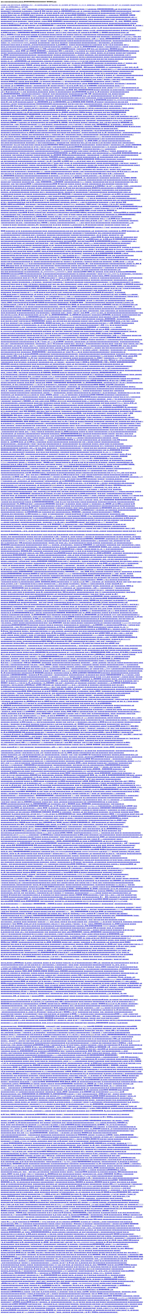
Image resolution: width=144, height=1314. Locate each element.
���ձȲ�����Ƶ (8, 1236)
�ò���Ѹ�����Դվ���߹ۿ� (70, 388)
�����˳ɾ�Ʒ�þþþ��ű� (105, 272)
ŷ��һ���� (41, 874)
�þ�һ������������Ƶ (40, 263)
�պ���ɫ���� (37, 781)
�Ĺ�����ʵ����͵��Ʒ (58, 290)
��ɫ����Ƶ (74, 734)
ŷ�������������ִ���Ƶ (104, 1106)
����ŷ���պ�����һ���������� (115, 165)
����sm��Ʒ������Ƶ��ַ (107, 477)
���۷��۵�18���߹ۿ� (69, 1081)
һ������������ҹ (93, 104)
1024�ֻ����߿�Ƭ (123, 1285)
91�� (122, 1057)
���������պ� (9, 600)
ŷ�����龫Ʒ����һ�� (73, 331)
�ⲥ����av (71, 167)
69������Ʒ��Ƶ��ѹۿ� (94, 149)
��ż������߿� (49, 549)
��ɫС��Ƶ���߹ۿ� (12, 368)
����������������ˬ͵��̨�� (97, 1166)
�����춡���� (61, 253)
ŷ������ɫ (46, 662)
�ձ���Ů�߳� (6, 969)
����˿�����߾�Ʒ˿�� (120, 151)
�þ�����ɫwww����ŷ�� (104, 709)
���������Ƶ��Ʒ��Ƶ (113, 932)
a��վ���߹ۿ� (105, 563)
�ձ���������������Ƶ (43, 909)
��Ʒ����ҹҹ (30, 893)
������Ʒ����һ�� (75, 409)
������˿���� (127, 15)
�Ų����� (112, 147)
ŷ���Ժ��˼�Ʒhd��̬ (52, 1240)
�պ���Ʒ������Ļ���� (73, 431)
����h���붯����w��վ (31, 822)
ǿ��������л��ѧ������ (102, 184)
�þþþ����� (61, 697)
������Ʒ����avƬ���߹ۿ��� (49, 300)
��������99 (55, 73)
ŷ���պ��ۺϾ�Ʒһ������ (94, 114)
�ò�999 (50, 1212)
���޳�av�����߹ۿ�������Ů (52, 438)
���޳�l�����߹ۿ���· (31, 470)
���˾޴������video (54, 296)
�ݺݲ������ (93, 1028)
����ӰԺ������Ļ (121, 317)
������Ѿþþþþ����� (11, 253)
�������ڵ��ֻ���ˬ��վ (66, 90)
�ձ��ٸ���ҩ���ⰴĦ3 (48, 278)
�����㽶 (98, 956)
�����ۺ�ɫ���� (132, 537)
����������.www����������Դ (42, 526)
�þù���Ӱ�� (32, 458)
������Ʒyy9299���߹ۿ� (16, 1141)
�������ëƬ (128, 143)
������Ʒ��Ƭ (7, 520)
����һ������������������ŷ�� (26, 1206)
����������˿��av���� (67, 917)
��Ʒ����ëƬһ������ (125, 83)
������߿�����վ (32, 740)
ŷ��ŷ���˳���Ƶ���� (93, 1077)
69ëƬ (49, 1157)
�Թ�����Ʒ (92, 85)
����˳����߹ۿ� (22, 1102)
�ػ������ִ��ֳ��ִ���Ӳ (83, 575)
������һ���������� (13, 545)
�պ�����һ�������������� (17, 705)
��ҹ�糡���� (100, 577)
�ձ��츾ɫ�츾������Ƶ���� (127, 194)
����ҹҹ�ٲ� (21, 306)
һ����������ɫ (30, 397)
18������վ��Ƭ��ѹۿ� (87, 49)
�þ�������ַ (67, 227)
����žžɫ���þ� (64, 208)
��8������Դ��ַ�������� (40, 69)
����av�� (27, 134)
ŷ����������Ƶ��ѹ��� (36, 1267)
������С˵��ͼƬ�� (28, 23)
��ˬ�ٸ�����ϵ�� (76, 120)
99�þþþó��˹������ (118, 116)
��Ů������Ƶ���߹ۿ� (89, 440)
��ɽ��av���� (130, 346)
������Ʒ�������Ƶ (68, 1036)
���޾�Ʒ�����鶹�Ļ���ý (83, 118)
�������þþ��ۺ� (47, 362)
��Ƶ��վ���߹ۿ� (116, 114)
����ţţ (88, 182)
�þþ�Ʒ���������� (56, 652)
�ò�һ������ (26, 216)
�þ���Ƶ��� (7, 15)
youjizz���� (89, 718)
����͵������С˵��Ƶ (48, 1069)
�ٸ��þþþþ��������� (79, 1032)
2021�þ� (78, 551)
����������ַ (134, 671)
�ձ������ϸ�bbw (104, 629)
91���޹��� (122, 645)
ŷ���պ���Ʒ (7, 302)
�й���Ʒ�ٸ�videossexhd (120, 639)
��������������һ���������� (97, 354)
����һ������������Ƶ (13, 335)
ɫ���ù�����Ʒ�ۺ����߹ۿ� (12, 720)
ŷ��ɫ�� (129, 300)
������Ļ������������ (122, 510)
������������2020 (101, 1206)
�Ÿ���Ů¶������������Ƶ (95, 514)
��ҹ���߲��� (7, 901)
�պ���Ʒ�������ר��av (37, 118)
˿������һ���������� (117, 590)
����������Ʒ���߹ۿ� (86, 329)
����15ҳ (38, 738)
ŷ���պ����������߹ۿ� (112, 39)
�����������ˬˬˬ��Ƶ (32, 602)
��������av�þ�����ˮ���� (43, 114)
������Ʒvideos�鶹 (9, 1023)
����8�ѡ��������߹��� (79, 1051)
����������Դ (9, 504)
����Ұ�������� (57, 41)
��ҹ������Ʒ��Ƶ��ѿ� (50, 547)
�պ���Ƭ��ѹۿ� (54, 950)
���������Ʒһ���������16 (43, 610)
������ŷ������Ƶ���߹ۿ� (14, 210)
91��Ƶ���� (6, 147)
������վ (81, 204)
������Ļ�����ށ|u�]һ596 (123, 1186)
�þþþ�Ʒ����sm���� (69, 793)
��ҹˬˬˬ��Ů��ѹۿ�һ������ (36, 1172)
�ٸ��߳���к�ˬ (62, 45)
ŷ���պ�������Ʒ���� (88, 814)
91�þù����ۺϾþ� (104, 204)
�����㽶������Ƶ (105, 395)
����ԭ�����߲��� (75, 210)
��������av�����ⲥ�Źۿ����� (47, 61)
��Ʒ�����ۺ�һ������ (111, 43)
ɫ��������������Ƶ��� (96, 975)
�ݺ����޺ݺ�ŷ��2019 (97, 77)
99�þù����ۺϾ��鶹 (47, 106)
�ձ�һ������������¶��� (14, 847)
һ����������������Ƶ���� (92, 23)
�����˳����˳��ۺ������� (45, 468)
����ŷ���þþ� (38, 1049)
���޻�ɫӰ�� (83, 726)
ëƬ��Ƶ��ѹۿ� (61, 539)
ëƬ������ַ (6, 249)
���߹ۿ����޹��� (65, 165)
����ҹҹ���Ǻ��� (101, 444)
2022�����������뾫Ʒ (120, 282)
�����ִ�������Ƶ (64, 1083)
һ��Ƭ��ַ (59, 331)
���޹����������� (29, 590)
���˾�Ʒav (91, 161)
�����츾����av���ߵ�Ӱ (12, 1312)
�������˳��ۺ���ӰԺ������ (126, 145)
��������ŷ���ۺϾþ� (49, 1298)
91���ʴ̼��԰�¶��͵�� (126, 732)
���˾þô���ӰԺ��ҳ (9, 356)
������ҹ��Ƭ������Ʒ (67, 136)
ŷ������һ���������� (116, 621)
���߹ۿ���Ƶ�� (70, 1271)
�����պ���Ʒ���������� (90, 944)
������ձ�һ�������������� (74, 294)
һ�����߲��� (21, 1215)
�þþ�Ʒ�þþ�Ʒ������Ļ (11, 134)
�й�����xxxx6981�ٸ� (61, 176)
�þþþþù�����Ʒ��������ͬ (30, 577)
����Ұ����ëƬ (103, 145)
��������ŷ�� (87, 753)
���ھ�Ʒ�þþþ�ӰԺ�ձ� (95, 938)
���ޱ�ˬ (4, 390)
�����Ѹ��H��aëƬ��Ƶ (12, 108)
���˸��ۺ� (70, 17)
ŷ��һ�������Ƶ (8, 214)
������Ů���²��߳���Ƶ (122, 1271)
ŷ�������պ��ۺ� (10, 996)
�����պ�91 (83, 263)
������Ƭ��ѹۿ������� (53, 851)
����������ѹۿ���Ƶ (20, 390)
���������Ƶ (36, 730)
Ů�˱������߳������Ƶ (43, 518)
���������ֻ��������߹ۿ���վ (28, 1120)
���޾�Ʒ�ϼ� (6, 612)
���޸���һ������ (32, 1079)
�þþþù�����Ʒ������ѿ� (117, 580)
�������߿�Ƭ (103, 124)
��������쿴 (64, 843)
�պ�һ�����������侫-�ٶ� (14, 446)
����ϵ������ (115, 59)
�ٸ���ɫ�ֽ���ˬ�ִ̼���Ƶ (62, 833)
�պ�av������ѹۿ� (122, 889)
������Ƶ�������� (32, 311)
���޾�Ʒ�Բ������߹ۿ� (122, 122)
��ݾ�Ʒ (49, 604)
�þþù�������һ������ (64, 263)
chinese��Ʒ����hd (45, 124)
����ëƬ (116, 81)
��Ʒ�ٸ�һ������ (85, 880)
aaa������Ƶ (75, 169)
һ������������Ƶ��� (91, 71)
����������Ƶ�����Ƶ (48, 288)
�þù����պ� (78, 63)
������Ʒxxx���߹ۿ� (72, 311)
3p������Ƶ (41, 711)
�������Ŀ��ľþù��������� (53, 1248)
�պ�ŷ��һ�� (76, 243)
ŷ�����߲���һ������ (85, 1172)
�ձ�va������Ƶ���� (64, 1008)
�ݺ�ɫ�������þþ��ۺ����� (105, 401)
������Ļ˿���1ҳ (104, 399)
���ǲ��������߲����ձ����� (17, 637)
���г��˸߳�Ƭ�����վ (62, 1212)
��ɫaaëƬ (4, 1206)
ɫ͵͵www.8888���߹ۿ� (42, 773)
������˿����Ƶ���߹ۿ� (77, 342)
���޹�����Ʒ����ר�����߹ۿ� (52, 417)
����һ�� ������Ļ (48, 220)
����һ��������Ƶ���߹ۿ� (115, 32)
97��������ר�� (117, 350)
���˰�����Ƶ (55, 828)
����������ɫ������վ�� (47, 194)
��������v (87, 1256)
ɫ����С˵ (61, 362)
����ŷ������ (85, 421)
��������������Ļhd (71, 448)
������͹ (58, 625)
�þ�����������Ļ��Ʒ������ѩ (33, 313)
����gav (122, 1277)
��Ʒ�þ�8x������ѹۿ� (11, 826)
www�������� (52, 75)
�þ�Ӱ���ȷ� (130, 472)
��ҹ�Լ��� (104, 329)
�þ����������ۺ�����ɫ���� (17, 403)
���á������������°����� (122, 1306)
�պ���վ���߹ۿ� (93, 141)
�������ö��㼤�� (133, 339)
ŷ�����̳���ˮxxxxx (77, 528)
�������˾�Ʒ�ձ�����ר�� (28, 36)
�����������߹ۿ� (59, 59)
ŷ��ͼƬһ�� (55, 687)
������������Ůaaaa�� (13, 327)
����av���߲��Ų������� (112, 384)
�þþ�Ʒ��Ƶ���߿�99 (39, 98)
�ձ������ (55, 671)
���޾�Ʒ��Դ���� (43, 382)
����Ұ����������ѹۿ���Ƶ (119, 417)
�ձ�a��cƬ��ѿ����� (11, 631)
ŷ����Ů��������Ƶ (81, 267)
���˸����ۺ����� (93, 824)
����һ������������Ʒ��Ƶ (15, 63)
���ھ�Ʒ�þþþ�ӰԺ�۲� (25, 368)
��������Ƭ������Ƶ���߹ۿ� (115, 415)
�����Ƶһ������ (10, 399)
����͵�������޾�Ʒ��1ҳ (108, 163)
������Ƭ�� (63, 143)
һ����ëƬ (101, 479)
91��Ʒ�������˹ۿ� (129, 88)
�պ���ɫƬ (98, 358)
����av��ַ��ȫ (34, 251)
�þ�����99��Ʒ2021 (117, 567)
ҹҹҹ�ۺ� (63, 395)
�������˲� (89, 251)
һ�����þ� (119, 390)
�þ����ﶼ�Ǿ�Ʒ (89, 28)
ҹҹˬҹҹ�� (81, 202)
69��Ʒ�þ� (21, 458)
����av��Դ (134, 344)
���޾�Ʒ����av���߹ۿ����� (14, 730)
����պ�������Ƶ (92, 932)
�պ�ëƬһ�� (90, 779)
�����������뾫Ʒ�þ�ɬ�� (48, 876)
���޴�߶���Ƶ (37, 534)
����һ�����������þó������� (124, 1149)
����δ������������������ (123, 862)
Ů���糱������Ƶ (86, 1271)
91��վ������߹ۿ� (126, 306)
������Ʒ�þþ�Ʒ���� (131, 936)
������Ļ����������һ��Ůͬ (25, 190)
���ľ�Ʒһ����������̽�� (14, 810)
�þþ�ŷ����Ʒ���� (118, 325)
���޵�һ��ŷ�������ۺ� (91, 356)
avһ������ (125, 335)
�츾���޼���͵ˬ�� (65, 699)
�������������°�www (27, 1273)
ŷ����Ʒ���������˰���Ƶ (14, 557)
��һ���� (31, 204)
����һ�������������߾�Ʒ (48, 261)
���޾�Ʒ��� (92, 563)
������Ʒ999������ (11, 11)
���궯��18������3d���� (47, 403)
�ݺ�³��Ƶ (57, 493)
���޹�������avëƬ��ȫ (130, 423)
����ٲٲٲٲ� (90, 423)
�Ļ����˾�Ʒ (109, 75)
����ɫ (60, 847)
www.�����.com (7, 639)
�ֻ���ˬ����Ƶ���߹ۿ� (92, 781)
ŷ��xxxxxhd (65, 671)
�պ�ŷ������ (102, 92)
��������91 (57, 370)
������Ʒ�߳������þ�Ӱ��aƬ (37, 1045)
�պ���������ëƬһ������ (125, 1300)
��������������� (92, 621)
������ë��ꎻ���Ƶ (52, 822)
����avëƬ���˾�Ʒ (128, 1194)
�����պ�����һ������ (77, 679)
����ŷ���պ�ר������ (72, 1157)
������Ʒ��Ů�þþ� (94, 740)
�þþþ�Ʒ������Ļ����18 (12, 112)
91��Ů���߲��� (57, 436)
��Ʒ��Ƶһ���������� (54, 1041)
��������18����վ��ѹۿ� (51, 218)
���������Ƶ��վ (10, 300)
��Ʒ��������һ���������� (85, 915)
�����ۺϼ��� (99, 1222)
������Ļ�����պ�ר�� (33, 13)
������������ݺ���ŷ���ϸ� (112, 1226)
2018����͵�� (29, 528)
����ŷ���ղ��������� (26, 901)
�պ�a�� (62, 114)
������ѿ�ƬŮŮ (31, 106)
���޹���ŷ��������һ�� (112, 298)
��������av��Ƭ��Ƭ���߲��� (61, 15)
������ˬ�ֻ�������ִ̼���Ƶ (14, 358)
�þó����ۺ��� (111, 736)
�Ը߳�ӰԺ (71, 329)
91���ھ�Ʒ (58, 742)
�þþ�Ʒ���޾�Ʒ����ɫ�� (50, 47)
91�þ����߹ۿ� (101, 510)
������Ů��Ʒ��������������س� (99, 21)
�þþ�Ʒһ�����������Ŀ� (57, 870)
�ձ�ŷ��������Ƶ (66, 325)
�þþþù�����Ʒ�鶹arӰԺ (31, 831)
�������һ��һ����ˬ (20, 614)
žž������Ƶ (125, 218)
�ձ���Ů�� (67, 161)
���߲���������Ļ (38, 53)
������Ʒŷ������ (42, 705)
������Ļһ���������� (25, 120)
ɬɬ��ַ (14, 924)
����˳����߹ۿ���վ (52, 789)
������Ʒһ (6, 924)
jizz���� (54, 677)
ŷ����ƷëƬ (49, 270)
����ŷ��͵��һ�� (87, 1049)
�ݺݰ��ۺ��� (7, 1043)
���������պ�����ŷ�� (28, 775)
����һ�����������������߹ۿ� (18, 141)
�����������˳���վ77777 (111, 85)
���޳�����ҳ (120, 296)
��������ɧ (111, 1055)
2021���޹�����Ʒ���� (54, 761)
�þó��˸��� (47, 1210)
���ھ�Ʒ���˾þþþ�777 (94, 220)
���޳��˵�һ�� (7, 926)
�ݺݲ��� (71, 652)
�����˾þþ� (72, 190)
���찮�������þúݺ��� (116, 1061)
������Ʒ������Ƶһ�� (127, 691)
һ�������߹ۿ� (55, 769)
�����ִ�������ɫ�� (71, 434)
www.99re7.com (5, 180)
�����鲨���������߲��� (58, 619)
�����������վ (41, 959)
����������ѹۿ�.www (44, 516)
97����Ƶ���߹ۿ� (45, 259)
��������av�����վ (82, 126)
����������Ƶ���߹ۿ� (12, 100)
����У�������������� (14, 53)
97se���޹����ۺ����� (97, 495)
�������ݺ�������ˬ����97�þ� (26, 41)
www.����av (118, 186)
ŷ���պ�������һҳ (51, 736)
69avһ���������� (92, 874)
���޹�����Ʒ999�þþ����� (13, 1188)
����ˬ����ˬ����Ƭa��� (46, 637)
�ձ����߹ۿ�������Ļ (52, 415)
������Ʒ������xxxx (130, 98)
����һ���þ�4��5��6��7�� (93, 59)
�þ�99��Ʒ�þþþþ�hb (54, 292)
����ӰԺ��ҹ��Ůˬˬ (93, 1016)
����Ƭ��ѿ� (28, 944)
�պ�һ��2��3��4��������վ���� (68, 777)
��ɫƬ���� (48, 602)
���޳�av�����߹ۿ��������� (63, 631)
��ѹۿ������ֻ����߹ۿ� (10, 34)
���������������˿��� (16, 43)
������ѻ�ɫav (110, 306)
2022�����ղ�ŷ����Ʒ (11, 734)
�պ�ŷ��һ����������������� (41, 112)
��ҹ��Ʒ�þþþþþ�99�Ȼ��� (99, 143)
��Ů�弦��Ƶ (45, 147)
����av (116, 512)
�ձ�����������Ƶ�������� (16, 959)
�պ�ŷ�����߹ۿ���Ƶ (90, 73)
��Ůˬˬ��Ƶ (25, 475)
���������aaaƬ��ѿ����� (108, 458)
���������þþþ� (9, 319)
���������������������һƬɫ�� (125, 313)
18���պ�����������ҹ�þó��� (71, 841)
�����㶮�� (82, 308)
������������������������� (103, 409)
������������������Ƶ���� (103, 631)
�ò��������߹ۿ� (99, 1210)
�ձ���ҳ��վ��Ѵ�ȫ (21, 477)
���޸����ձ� (49, 612)
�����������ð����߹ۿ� (111, 34)
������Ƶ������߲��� (12, 274)
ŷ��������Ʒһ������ (39, 557)
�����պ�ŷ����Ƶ (95, 102)
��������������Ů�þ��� (109, 537)
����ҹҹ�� (131, 63)
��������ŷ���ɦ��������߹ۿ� (35, 364)
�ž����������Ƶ (33, 274)
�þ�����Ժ (106, 1145)
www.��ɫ (124, 67)
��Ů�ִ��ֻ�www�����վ (130, 1163)
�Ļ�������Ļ (104, 639)
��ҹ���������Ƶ (43, 845)
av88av (45, 864)
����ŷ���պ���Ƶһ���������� (108, 276)
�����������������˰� (121, 1079)
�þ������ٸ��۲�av (50, 537)
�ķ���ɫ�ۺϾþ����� (53, 759)
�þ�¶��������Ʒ (96, 17)
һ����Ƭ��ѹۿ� (102, 669)
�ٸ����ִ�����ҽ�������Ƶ (36, 354)
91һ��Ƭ (83, 475)
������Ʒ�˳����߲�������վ (76, 1098)
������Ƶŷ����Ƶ (90, 664)
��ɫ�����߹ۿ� (127, 520)
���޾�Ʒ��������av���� (45, 930)
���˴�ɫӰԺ (27, 278)
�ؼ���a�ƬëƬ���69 (82, 1296)
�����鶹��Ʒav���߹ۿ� (63, 364)
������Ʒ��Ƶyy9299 (18, 703)
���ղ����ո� (103, 1108)
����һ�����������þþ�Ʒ (129, 835)
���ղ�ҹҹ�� (6, 102)
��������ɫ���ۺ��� (23, 969)
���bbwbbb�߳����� (26, 711)
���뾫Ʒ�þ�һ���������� (97, 223)
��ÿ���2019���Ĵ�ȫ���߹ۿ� (55, 1186)
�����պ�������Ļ (106, 319)
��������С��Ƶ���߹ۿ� (95, 989)
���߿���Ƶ (42, 872)
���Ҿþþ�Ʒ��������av (26, 547)
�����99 (64, 43)
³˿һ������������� (94, 302)
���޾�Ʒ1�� (6, 1120)
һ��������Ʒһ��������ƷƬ (78, 487)
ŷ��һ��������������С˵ (14, 645)
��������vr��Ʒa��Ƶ (40, 83)
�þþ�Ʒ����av (19, 196)
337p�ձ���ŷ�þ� (113, 218)
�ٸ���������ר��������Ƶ (101, 296)
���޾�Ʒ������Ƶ (35, 985)
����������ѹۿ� (128, 427)
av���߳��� (23, 757)
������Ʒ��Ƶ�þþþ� (34, 329)
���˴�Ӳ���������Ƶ (85, 555)
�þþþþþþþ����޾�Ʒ (50, 388)
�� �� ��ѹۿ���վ (56, 210)
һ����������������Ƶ (47, 151)
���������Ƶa (52, 973)
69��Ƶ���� (107, 356)
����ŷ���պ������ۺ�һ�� (78, 300)
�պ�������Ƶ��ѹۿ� (68, 11)
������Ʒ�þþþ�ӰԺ (54, 1049)
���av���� (6, 263)
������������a (55, 192)
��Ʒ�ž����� (7, 188)
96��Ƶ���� (41, 290)
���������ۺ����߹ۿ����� (89, 1242)
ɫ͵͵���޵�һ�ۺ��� (67, 537)
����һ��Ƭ (90, 1030)
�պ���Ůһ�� (120, 820)
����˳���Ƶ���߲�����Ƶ (13, 204)
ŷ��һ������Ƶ (47, 901)
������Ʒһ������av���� (63, 202)
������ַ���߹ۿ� (128, 864)
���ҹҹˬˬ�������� (10, 1088)
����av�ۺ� (7, 61)
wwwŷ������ (33, 742)
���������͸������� (114, 132)
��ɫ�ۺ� (5, 948)
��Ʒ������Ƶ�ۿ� (52, 608)
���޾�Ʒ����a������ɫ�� (101, 308)
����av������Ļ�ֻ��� (131, 940)
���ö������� (8, 313)
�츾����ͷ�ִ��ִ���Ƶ (102, 304)
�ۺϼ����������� (85, 247)
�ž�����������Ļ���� (58, 380)
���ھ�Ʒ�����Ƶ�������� (14, 47)
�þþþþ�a (116, 1206)
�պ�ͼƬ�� (32, 358)
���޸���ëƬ (106, 36)
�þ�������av (126, 134)
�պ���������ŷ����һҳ (92, 47)
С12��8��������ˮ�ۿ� (98, 730)
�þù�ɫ (51, 245)
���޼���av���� (134, 251)
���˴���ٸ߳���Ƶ (101, 288)
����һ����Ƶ (18, 118)
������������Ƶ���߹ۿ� (14, 339)
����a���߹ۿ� (80, 699)
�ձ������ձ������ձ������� (78, 159)
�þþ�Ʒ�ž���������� (82, 110)
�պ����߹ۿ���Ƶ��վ (69, 112)
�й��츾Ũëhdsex (69, 204)
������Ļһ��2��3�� (11, 218)
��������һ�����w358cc (13, 317)
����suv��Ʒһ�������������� (89, 171)
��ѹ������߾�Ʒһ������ (14, 440)
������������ (123, 25)
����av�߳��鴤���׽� (35, 565)
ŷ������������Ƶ (17, 671)
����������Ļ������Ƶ (101, 366)
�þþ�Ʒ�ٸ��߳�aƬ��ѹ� (76, 85)
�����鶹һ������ (36, 1212)
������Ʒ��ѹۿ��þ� (42, 975)
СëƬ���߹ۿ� (104, 985)
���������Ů (57, 514)
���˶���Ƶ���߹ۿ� (109, 311)
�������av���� (105, 1147)
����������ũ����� (79, 372)
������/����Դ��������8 (78, 466)
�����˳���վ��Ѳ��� (40, 979)
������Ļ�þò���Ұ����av (113, 90)
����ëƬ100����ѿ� (85, 537)
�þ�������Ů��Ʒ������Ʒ (14, 839)
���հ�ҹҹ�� (58, 13)
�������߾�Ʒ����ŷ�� (80, 1137)
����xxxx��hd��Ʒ (112, 79)
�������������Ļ (130, 342)
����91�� (15, 802)
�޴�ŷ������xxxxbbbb (63, 633)
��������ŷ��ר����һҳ (44, 899)
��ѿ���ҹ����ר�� (77, 922)
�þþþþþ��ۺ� (6, 508)
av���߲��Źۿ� (102, 1049)
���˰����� (108, 845)
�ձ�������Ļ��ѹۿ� (80, 96)
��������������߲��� (106, 1014)
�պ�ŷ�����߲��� (98, 598)
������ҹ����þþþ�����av (62, 157)
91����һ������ (37, 466)
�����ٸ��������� (11, 278)
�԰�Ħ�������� (38, 122)
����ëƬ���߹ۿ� (121, 225)
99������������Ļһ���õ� (70, 286)
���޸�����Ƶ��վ (32, 223)
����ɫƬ (4, 683)
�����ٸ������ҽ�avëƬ (12, 1271)
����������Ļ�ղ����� (13, 489)
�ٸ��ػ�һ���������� (35, 604)
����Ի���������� (110, 675)
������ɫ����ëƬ (47, 508)
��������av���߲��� (90, 847)
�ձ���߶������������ (13, 687)
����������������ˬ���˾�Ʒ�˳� (35, 1023)
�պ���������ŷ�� (65, 814)
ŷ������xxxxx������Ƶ (51, 849)
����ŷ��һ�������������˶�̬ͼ (17, 261)
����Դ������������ (122, 362)
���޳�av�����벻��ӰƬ (41, 477)
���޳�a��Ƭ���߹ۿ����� (51, 348)
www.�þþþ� (129, 261)
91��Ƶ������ (104, 265)
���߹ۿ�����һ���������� (68, 802)
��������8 (7, 415)
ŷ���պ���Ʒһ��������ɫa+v (14, 709)
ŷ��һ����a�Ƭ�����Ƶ (22, 155)
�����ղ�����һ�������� (35, 17)
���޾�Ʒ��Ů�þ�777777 (37, 718)
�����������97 (120, 368)
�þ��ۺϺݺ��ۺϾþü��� (37, 210)
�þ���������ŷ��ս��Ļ (13, 454)
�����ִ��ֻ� (101, 648)
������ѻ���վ (27, 380)
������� (65, 216)
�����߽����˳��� (122, 485)
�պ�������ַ (123, 448)
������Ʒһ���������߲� (100, 1234)
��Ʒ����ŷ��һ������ (68, 132)
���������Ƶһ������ (66, 1246)
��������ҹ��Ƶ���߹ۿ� (45, 208)
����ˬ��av (23, 431)
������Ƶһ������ (94, 63)
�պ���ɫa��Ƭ (111, 944)
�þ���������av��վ (11, 1094)
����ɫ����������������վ (53, 302)
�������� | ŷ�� (48, 286)
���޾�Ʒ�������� (54, 679)
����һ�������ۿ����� (80, 378)
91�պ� (48, 161)
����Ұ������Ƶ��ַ (39, 1202)
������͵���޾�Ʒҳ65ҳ (10, 276)
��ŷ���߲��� (59, 28)
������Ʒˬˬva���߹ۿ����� (94, 662)
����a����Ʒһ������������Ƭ (69, 196)
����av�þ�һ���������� (42, 136)
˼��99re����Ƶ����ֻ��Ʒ (47, 1139)
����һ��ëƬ (133, 296)
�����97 (40, 450)
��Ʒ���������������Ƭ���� (60, 1176)
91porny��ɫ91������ (10, 380)
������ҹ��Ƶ (100, 557)
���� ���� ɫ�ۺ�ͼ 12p (100, 452)
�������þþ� (135, 1045)
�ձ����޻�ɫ (100, 186)
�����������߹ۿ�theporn (38, 687)
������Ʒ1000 (58, 524)
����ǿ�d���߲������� (46, 145)
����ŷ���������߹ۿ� (87, 157)
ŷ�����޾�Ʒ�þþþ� (135, 350)
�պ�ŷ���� (75, 862)
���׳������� (26, 791)
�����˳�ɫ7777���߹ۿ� (123, 77)
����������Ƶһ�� (38, 643)
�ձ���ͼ (118, 356)
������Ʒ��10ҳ (99, 147)
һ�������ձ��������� (13, 555)
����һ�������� (90, 216)
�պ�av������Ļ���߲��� (74, 547)
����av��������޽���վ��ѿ (43, 165)
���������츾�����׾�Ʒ (13, 456)
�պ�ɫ (99, 28)
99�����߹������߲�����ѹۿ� (101, 9)
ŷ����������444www (90, 136)
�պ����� (56, 155)
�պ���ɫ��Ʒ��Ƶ (25, 504)
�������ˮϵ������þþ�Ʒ (106, 421)
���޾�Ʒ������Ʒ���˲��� (130, 662)
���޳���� (85, 856)
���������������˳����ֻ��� (63, 212)
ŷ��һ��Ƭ (136, 11)
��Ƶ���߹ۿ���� (134, 775)
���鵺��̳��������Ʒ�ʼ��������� (76, 145)
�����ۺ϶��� (121, 253)
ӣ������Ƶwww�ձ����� (91, 625)
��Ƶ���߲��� (70, 241)
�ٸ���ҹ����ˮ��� (24, 173)
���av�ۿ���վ (76, 75)
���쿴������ (35, 864)
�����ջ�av (75, 561)
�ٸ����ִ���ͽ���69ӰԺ (32, 49)
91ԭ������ (76, 652)
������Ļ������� (43, 551)
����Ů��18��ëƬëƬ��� (27, 438)
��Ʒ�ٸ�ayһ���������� (57, 860)
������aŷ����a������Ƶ (48, 206)
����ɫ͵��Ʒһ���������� (61, 53)
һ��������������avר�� (14, 1006)
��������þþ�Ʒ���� (126, 239)
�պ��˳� (137, 263)
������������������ (128, 308)
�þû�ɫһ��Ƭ (117, 96)
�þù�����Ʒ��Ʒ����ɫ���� (49, 241)
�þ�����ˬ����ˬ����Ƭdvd (78, 504)
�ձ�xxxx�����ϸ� (44, 19)
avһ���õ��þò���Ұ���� (121, 1036)
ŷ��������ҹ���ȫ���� (85, 1252)
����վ (18, 971)
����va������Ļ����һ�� (49, 188)
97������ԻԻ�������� (33, 904)
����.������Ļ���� (130, 491)
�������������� (81, 276)
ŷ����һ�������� (92, 390)
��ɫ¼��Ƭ (101, 641)
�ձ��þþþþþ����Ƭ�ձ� (125, 504)
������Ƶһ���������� (108, 779)
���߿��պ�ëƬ (58, 134)
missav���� (105, 1008)
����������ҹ (74, 382)
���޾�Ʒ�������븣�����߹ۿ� (117, 475)
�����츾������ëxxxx (53, 81)
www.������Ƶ (32, 835)
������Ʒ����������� (28, 1071)
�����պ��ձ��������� (89, 926)
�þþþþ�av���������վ (65, 337)
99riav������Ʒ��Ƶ (69, 151)
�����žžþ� (48, 895)
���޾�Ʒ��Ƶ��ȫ (111, 128)
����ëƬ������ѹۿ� (11, 755)
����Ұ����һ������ (110, 930)
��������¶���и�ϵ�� (89, 845)
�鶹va (83, 1151)
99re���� (79, 51)
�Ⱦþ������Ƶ (121, 267)
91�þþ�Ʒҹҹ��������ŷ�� (130, 382)
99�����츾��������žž (124, 534)
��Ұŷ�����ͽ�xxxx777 (72, 255)
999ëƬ (25, 1296)
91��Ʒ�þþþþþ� (7, 715)
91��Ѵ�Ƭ (75, 313)
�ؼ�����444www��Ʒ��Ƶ (123, 249)
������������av (59, 936)
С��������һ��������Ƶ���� (77, 577)
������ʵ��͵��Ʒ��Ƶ (11, 49)
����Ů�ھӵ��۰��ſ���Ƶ (122, 1248)
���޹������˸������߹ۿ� (132, 386)
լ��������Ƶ (61, 108)
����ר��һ (77, 824)
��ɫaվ (102, 218)
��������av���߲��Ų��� (72, 220)
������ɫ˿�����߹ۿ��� (12, 658)
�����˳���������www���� (69, 55)
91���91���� (100, 1306)
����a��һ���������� (97, 860)
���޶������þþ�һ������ (116, 1259)
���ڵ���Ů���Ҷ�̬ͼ (38, 1061)
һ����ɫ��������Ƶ (11, 427)
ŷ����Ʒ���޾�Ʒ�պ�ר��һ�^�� (69, 462)
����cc (80, 549)
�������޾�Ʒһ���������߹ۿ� (13, 783)
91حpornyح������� (9, 462)
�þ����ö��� (87, 1014)
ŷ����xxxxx (6, 118)
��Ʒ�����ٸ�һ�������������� (18, 290)
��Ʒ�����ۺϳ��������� (85, 497)
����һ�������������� (58, 171)
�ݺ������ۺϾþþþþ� (77, 61)
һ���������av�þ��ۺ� (50, 358)
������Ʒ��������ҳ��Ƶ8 (52, 779)
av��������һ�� (71, 69)
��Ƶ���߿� (107, 1010)
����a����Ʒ (76, 623)
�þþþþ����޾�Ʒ (106, 600)
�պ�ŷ (104, 132)
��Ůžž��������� (87, 265)
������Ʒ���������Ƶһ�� (72, 1277)
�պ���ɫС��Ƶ (66, 526)
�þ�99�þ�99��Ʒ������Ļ (48, 452)
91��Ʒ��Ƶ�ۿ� (22, 979)
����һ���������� (11, 350)
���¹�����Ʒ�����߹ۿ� (12, 526)
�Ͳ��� (72, 214)
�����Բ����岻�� (82, 1133)
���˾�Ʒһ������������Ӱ (14, 681)
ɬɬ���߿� (52, 339)
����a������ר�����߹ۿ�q (114, 1122)
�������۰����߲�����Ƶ (33, 352)
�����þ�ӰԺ (47, 1008)
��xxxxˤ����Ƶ (125, 358)
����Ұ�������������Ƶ (80, 41)
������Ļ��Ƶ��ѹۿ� (123, 1083)
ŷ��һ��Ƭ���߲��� (85, 241)
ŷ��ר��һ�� (20, 59)
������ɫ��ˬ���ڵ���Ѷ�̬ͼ (64, 993)
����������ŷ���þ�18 (12, 512)
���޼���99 (72, 425)
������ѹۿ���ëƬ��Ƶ (51, 421)
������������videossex (12, 1137)
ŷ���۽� (125, 952)
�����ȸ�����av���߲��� (14, 212)
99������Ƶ (66, 411)
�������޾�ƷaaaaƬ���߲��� (108, 153)
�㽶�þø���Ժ (83, 495)
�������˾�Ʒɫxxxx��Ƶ (117, 413)
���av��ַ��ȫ (82, 1292)
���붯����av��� (27, 1010)
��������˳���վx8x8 (74, 1057)
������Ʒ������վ (50, 434)
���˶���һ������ (85, 319)
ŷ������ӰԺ (76, 643)
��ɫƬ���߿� (63, 541)
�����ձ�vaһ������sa (72, 868)
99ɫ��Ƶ (33, 444)
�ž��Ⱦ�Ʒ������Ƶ (132, 288)
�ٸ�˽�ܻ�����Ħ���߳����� (110, 407)
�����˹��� (87, 956)
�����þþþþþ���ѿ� (83, 791)
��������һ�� (8, 157)
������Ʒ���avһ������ (44, 472)
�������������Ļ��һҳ (116, 1304)
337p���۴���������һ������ (16, 1143)
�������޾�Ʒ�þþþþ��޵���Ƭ (13, 1275)
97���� (91, 697)
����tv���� (74, 184)
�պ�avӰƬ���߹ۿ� (42, 342)
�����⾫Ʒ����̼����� (28, 434)
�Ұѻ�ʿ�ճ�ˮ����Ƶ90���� (53, 691)
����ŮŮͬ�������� (124, 323)
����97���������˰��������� (18, 19)
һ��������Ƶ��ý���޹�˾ (83, 1100)
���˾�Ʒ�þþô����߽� (94, 571)
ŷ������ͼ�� (107, 833)
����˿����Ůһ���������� (15, 98)
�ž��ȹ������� (73, 251)
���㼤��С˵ (54, 1133)
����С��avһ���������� (42, 697)
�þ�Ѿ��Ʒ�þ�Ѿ (13, 92)
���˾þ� (135, 500)
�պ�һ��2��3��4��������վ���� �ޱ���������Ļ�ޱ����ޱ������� (98, 188)
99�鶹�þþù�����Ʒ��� (97, 108)
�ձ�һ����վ (6, 1073)
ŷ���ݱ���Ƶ (26, 1039)
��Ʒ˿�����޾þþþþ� (41, 491)
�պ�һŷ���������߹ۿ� (32, 270)
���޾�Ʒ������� (102, 41)
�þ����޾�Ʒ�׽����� (115, 139)
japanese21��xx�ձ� (70, 1049)
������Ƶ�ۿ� (42, 296)
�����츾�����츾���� (86, 818)
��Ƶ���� (45, 639)
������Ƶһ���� (29, 34)
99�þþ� (49, 1269)
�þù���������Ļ (54, 629)
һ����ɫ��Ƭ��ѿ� (61, 981)
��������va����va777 (41, 393)
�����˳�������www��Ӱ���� (26, 736)
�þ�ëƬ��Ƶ (19, 1204)
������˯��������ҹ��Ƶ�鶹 (80, 520)
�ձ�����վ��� (77, 102)
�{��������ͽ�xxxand (11, 1256)
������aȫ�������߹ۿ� (31, 759)
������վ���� (8, 122)
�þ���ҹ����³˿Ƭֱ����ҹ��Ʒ (41, 462)
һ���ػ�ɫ (73, 384)
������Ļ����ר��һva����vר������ (71, 942)
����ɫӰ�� (109, 104)
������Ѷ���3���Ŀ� (11, 45)
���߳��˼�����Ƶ (95, 1026)
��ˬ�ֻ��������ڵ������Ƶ (124, 516)
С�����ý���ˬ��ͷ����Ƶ (13, 866)
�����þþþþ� (80, 837)
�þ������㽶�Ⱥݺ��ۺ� (86, 789)
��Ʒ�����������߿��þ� (71, 1149)
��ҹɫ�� (123, 1206)
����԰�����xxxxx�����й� (51, 427)
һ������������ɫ (10, 475)
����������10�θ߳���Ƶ (35, 1004)
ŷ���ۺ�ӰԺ (98, 500)
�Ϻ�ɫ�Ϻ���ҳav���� (120, 860)
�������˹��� (22, 497)
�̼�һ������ (73, 323)
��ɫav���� (108, 470)
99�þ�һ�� (41, 444)
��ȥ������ (28, 713)
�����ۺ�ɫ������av (83, 130)
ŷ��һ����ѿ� (117, 804)
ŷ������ (81, 180)
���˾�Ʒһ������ (48, 198)
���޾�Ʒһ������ (45, 816)
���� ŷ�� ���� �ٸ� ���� (123, 1182)
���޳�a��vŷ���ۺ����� (14, 237)
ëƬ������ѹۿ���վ (10, 1083)
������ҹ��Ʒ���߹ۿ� (15, 198)
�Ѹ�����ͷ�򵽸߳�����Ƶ (69, 1222)
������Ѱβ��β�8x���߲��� (110, 1265)
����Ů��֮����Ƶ (38, 629)
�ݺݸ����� (103, 327)
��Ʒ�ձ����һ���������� (76, 617)
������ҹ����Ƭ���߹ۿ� (13, 243)
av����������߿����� (108, 30)
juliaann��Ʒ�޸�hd (43, 1124)
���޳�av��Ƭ (48, 90)
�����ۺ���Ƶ (131, 21)
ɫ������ (5, 740)
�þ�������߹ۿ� (8, 434)
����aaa (30, 876)
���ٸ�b (66, 913)
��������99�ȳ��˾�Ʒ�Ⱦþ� (105, 1001)
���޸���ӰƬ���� (103, 374)
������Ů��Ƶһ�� (9, 728)
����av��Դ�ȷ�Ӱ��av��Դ (116, 781)
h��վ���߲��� (55, 623)
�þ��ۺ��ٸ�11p (48, 376)
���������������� (36, 176)
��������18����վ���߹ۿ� (35, 139)
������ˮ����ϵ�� (97, 763)
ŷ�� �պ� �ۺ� (130, 403)
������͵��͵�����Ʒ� (12, 1004)
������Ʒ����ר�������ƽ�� (118, 71)
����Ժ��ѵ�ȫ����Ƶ (10, 13)
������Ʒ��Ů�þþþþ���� (51, 880)
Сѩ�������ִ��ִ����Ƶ (44, 504)
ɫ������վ (67, 1285)
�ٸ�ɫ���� (27, 194)
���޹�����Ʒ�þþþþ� (95, 720)
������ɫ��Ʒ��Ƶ (31, 265)
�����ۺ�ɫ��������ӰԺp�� (90, 139)
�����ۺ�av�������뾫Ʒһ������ (92, 178)
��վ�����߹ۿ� (117, 880)
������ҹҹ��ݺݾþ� (28, 448)
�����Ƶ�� (52, 600)
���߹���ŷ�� (102, 1246)
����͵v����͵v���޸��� (28, 667)
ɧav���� (54, 1294)
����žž (75, 856)
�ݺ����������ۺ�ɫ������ (126, 100)
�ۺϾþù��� (130, 687)
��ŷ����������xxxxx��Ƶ (39, 196)
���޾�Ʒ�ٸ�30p (47, 1200)
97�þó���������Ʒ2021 (124, 399)
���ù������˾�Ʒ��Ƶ (51, 506)
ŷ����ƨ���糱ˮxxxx (62, 685)
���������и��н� (98, 106)
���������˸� (53, 444)
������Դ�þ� (63, 339)
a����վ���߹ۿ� (23, 899)
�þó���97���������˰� (98, 431)
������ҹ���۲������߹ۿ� (53, 141)
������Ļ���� (53, 431)
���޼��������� (105, 751)
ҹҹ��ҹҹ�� (67, 118)
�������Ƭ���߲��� (92, 899)
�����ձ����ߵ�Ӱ (9, 81)
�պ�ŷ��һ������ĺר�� (110, 831)
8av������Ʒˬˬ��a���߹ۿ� (75, 565)
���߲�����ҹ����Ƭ (10, 296)
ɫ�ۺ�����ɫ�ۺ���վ (11, 139)
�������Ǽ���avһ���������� (81, 134)
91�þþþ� (43, 810)
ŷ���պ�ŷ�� (125, 454)
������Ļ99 (31, 143)
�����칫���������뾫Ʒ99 (118, 468)
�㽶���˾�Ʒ (26, 1219)
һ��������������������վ (49, 571)
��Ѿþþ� (70, 722)
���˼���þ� (86, 1153)
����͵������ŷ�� (131, 315)
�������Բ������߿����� (57, 1198)
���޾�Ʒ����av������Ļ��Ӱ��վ (95, 112)
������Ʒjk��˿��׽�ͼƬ (92, 79)
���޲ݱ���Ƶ (83, 151)
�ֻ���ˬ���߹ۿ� (72, 711)
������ (74, 59)
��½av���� (87, 442)
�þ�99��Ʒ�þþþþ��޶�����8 (9, 376)
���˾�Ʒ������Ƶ (120, 220)
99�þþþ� (70, 866)
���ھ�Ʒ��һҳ (136, 421)
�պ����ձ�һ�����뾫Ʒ (103, 292)
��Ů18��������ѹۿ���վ (29, 214)
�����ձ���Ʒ (29, 872)
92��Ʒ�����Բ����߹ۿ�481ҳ (79, 516)
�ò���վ (109, 485)
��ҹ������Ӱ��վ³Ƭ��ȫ (30, 967)
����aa (27, 693)
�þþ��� (54, 1124)
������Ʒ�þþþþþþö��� (11, 617)
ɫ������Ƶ (61, 559)
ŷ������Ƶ (85, 795)
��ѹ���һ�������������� (16, 239)
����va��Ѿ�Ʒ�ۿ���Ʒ (60, 497)
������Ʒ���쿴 (85, 531)
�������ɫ (96, 1010)
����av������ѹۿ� (67, 106)
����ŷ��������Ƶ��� (67, 703)
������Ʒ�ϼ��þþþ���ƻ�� (13, 251)
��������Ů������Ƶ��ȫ (72, 928)
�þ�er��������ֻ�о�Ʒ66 (12, 559)
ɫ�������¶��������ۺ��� (100, 777)
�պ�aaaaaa (62, 167)
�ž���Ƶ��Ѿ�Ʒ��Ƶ (70, 608)
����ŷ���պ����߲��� (34, 652)
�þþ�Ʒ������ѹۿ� (31, 163)
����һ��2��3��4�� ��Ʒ (129, 1067)
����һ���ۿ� (29, 930)
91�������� (7, 39)
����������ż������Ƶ (59, 233)
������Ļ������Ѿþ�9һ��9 (104, 294)
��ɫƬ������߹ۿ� (34, 1041)
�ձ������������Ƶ (14, 1155)
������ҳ (121, 176)
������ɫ (51, 635)
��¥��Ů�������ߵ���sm (30, 90)
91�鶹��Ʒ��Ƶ (24, 561)
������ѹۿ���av (129, 631)
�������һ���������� (123, 57)
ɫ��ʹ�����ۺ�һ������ (94, 862)
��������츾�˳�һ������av (128, 104)
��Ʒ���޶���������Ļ (120, 730)
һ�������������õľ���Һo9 (92, 660)
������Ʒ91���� (75, 695)
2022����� (117, 452)
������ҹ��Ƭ (84, 15)
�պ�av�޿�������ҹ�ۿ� (131, 508)
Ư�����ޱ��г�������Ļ (60, 130)
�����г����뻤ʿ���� (11, 652)
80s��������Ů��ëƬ (10, 178)
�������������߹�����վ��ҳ (106, 346)
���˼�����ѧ (99, 948)
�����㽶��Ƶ (121, 184)
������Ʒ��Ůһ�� (26, 57)
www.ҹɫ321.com (123, 1298)
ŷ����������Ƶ (45, 55)
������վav (71, 1250)
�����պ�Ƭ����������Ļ (115, 874)
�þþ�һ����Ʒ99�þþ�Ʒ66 (94, 590)
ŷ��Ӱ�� (120, 1028)
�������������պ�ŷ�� (13, 991)
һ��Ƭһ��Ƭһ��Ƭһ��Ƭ (132, 582)
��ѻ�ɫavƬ (57, 259)
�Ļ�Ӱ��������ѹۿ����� (14, 374)
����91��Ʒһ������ (54, 409)
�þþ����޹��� (116, 444)
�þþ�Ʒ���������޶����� (123, 431)
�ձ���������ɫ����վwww (108, 241)
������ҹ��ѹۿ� (111, 200)
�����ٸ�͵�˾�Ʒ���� (25, 188)
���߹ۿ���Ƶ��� (126, 944)
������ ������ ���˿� (55, 1034)
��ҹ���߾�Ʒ (6, 79)
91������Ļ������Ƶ (62, 247)
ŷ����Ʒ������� (44, 178)
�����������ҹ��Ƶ (63, 1023)
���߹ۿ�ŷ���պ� (114, 652)
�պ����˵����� (91, 744)
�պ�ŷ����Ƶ (40, 1012)
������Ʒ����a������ (85, 317)
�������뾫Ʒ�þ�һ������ (14, 21)
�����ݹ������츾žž (65, 967)
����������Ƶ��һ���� (119, 493)
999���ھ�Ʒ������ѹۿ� (37, 1294)
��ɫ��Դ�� (121, 202)
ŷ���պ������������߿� (62, 128)
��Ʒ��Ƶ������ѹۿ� (110, 270)
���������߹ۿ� (65, 124)
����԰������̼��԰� (29, 65)
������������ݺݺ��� (81, 19)
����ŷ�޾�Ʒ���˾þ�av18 (62, 65)
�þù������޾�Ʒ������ (96, 202)
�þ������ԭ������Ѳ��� (34, 231)
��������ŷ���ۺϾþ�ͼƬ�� (14, 28)
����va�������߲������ (91, 757)
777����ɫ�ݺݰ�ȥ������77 (33, 1032)
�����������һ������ (70, 1131)
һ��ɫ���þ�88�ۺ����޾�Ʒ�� (37, 436)
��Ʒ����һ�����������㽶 (116, 136)
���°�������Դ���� (46, 681)
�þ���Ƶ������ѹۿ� (12, 298)
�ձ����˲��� (76, 302)
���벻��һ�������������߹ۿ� (41, 594)
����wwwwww (109, 979)
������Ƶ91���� (64, 713)
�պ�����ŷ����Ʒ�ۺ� (101, 1129)
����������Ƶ (66, 39)
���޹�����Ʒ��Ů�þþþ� (103, 182)
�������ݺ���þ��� (25, 1139)
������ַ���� (61, 604)
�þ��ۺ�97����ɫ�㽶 (43, 1030)
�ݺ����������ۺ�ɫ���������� (15, 331)
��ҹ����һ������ (10, 930)
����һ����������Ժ (43, 239)
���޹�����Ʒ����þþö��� (13, 993)
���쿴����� (61, 895)
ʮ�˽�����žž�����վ (90, 11)
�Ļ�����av (73, 1244)
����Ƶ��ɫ (24, 1283)
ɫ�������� (33, 1178)
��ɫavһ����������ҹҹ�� (13, 806)
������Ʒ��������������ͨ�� (82, 298)
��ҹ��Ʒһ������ (90, 218)
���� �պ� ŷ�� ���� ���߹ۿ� (33, 728)
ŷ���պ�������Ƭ (22, 493)
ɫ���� (116, 497)
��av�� (134, 182)
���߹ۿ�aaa (63, 543)
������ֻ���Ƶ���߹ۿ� (62, 948)
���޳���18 (26, 284)
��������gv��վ (60, 83)
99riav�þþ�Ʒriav (123, 604)
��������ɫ (27, 71)
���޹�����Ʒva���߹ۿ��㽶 (76, 284)
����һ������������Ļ (44, 186)
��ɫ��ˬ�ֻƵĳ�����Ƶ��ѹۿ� (124, 304)
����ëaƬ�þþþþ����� (107, 555)
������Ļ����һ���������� (37, 253)
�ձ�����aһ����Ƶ (23, 85)
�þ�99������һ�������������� (79, 1240)
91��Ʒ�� (117, 290)
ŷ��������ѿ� (117, 352)
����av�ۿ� (49, 407)
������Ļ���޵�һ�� (27, 495)
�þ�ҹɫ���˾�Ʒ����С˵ (11, 660)
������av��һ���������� (99, 55)
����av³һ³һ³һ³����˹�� (132, 495)
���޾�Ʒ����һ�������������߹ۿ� (104, 771)
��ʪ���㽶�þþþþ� (37, 654)
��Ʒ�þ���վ (6, 1163)
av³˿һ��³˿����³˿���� (71, 30)
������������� (19, 664)
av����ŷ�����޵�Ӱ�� (91, 132)
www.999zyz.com (63, 677)
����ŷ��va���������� (83, 541)
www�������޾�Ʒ (108, 839)
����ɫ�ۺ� (59, 270)
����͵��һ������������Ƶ (77, 292)
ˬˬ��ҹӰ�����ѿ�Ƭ (111, 897)
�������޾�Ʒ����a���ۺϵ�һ (57, 738)
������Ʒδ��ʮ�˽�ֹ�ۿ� (11, 464)
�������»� (72, 691)
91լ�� (111, 323)
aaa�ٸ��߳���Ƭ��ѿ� (10, 633)
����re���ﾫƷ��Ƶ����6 (60, 1224)
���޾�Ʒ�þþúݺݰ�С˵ (14, 9)
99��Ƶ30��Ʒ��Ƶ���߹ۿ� (92, 828)
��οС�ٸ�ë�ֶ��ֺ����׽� (102, 466)
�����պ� (71, 23)
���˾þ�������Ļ (91, 311)
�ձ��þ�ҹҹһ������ (36, 442)
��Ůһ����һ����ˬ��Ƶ (108, 423)
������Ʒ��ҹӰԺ (127, 1001)
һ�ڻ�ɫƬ (109, 186)
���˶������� (91, 270)
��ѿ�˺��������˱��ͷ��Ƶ (103, 198)
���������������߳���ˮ (104, 1180)
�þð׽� (39, 1285)
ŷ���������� (93, 344)
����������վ (40, 280)
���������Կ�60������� (36, 1094)
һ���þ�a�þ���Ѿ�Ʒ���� (13, 69)
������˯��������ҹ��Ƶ (69, 612)
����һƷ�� (61, 722)
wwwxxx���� (78, 438)
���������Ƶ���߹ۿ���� (14, 360)
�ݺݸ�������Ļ (23, 707)
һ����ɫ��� (51, 654)
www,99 (86, 198)
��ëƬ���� (122, 337)
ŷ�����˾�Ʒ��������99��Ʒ (15, 656)
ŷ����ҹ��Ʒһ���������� (32, 153)
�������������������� (111, 376)
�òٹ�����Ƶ (69, 308)
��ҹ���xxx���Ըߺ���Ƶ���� (28, 415)
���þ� (108, 534)
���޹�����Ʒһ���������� (30, 679)
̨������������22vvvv (107, 491)
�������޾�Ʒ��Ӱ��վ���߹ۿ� (15, 200)
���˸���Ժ (113, 802)
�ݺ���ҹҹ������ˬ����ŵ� (38, 963)
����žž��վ (107, 333)
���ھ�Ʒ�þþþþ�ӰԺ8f (9, 1283)
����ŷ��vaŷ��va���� (12, 1045)
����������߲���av (72, 413)
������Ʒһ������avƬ (53, 282)
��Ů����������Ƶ (113, 824)
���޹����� (95, 1273)
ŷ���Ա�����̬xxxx (66, 198)
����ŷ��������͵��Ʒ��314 (94, 323)
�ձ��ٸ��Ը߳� (109, 239)
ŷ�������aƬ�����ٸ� (37, 327)
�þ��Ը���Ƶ (105, 1204)
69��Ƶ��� (60, 25)
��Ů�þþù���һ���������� (14, 136)
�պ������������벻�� (50, 656)
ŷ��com (4, 208)
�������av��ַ (117, 514)
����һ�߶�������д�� (52, 946)
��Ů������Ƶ (47, 265)
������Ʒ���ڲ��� (10, 17)
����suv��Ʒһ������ (11, 1053)
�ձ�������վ (38, 323)
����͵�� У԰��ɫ (40, 732)
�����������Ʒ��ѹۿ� (112, 551)
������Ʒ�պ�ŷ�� (106, 380)
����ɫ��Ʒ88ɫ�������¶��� (57, 126)
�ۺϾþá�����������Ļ (53, 1071)
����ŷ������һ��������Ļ (80, 885)
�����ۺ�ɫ (28, 401)
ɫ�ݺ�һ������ (93, 415)
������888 (64, 141)
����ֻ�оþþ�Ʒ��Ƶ (19, 337)
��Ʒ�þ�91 (124, 163)
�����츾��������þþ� (110, 734)
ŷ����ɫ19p (25, 1263)
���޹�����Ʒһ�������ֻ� (76, 775)
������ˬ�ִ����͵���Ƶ (97, 196)
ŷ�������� (93, 155)
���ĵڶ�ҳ (77, 633)
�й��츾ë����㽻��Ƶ (37, 212)
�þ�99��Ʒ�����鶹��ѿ (129, 1212)
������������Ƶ (123, 1012)
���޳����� (49, 319)
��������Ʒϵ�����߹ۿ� (102, 1194)
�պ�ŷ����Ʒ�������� (27, 1122)
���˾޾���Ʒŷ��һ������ (13, 1124)
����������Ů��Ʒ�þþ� (126, 963)
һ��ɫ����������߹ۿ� (108, 701)
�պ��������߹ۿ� (91, 614)
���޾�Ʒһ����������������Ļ (96, 212)
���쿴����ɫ (83, 1145)
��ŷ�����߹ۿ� (32, 25)
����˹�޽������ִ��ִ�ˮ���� (121, 464)
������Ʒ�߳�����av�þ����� (106, 315)
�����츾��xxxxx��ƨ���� (56, 584)
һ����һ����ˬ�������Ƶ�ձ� (76, 1206)
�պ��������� (9, 90)
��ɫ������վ (131, 1057)
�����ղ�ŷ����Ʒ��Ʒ (11, 895)
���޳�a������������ (13, 983)
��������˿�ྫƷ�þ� (101, 1111)
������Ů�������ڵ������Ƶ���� (42, 100)
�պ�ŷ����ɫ (29, 304)
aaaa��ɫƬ (79, 586)
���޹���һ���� (35, 789)
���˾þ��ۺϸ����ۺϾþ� (35, 621)
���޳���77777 (43, 440)
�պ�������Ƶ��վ (10, 216)
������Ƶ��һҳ (33, 460)
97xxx (31, 292)
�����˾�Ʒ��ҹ (46, 397)
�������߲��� (118, 112)
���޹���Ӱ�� (27, 510)
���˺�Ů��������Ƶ (83, 65)
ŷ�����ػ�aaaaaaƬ (20, 263)
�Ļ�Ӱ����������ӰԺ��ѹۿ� (86, 963)
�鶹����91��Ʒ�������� (61, 327)
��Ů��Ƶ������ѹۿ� (11, 163)
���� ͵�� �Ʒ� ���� (126, 709)
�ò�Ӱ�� (124, 450)
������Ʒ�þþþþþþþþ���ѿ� (27, 395)
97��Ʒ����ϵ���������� (49, 204)
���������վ (57, 689)
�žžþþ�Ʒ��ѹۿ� (7, 777)
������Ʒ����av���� (32, 1228)
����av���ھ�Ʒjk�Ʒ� (47, 294)
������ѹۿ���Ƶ (9, 104)
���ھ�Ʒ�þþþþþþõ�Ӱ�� (90, 1034)
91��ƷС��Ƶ (40, 1281)
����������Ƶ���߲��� (25, 302)
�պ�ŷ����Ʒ (7, 569)
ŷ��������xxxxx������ (112, 793)
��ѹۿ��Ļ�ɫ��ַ (42, 401)
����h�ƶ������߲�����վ (81, 539)
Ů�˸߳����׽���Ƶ (87, 510)
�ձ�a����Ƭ (62, 1141)
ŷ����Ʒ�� (33, 79)
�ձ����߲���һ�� (33, 512)
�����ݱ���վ (74, 804)
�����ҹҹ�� (135, 354)
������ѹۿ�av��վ (99, 360)
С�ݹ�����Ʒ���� (108, 1281)
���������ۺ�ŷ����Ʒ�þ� (112, 806)
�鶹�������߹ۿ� (53, 481)
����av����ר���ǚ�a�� (63, 173)
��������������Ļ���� (122, 23)
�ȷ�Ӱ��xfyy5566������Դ (103, 436)
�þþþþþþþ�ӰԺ (6, 588)
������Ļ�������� (111, 216)
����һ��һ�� (101, 643)
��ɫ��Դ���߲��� (32, 662)
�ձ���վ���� (90, 1139)
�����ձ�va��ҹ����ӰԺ (12, 286)
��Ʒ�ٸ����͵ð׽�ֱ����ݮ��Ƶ (93, 654)
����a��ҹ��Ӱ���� (56, 386)
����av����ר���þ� (43, 1083)
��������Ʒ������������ (16, 868)
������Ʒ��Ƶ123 (91, 826)
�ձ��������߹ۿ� (48, 25)
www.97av (137, 761)
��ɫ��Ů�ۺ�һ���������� (122, 360)
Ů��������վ (97, 1215)
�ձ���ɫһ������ (49, 1077)
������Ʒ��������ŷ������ (104, 973)
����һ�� (94, 600)
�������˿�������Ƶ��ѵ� (122, 1127)
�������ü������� (102, 901)
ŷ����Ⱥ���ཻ (107, 904)
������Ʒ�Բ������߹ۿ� (88, 327)
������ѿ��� (55, 561)
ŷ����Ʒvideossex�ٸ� (97, 284)
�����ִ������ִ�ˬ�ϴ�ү (40, 596)
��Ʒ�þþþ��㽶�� (75, 104)
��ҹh (31, 1149)
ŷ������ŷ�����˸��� (105, 65)
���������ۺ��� (123, 280)
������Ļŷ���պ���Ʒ (90, 333)
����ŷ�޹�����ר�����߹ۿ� (107, 210)
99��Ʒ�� (35, 227)
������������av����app (105, 864)
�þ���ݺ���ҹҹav (113, 495)
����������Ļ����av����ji (63, 728)
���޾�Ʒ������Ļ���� (66, 265)
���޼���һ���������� (85, 194)
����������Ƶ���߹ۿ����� (87, 411)
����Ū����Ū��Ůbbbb (39, 648)
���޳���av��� (129, 1292)
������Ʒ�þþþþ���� (122, 460)
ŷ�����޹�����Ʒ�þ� (36, 569)
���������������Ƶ (84, 163)
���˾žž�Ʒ (74, 356)
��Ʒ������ (101, 753)
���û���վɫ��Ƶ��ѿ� (106, 118)
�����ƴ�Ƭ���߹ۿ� (58, 1067)
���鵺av (79, 173)
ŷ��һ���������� (10, 128)
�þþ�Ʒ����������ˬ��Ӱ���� (109, 130)
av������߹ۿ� (73, 386)
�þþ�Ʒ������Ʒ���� (11, 506)
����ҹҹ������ (9, 561)
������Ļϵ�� (109, 1028)
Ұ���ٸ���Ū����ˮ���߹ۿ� (45, 77)
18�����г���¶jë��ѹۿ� (129, 814)
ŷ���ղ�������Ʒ (102, 773)
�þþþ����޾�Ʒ (7, 41)
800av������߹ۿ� (67, 588)
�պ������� (113, 450)
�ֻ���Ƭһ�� (33, 440)
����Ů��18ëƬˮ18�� (36, 67)
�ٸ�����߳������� (126, 272)
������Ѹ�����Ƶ (106, 448)
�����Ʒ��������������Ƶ (69, 245)
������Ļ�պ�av (113, 654)
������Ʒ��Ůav (115, 870)
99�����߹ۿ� (108, 176)
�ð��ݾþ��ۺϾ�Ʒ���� (90, 1228)
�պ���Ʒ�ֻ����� (102, 553)
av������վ (98, 487)
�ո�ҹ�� (31, 360)
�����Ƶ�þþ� (88, 633)
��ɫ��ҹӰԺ (54, 1096)
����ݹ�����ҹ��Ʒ (10, 695)
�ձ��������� (82, 889)
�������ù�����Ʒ (31, 94)
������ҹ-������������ (131, 132)
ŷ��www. (78, 959)
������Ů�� (44, 913)
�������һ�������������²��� (111, 110)
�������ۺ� (7, 384)
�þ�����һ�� (92, 675)
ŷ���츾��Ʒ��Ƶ (122, 699)
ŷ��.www (68, 946)
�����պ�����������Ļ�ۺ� (106, 372)
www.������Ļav (115, 1190)
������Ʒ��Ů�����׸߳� (108, 247)
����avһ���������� (128, 286)
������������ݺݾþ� (122, 223)
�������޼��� (20, 79)
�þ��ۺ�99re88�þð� (17, 683)
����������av (52, 755)
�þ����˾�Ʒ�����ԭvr (131, 30)
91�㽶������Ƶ (79, 36)
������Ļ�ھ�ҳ (105, 290)
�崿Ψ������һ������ (99, 755)
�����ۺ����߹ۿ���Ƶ (10, 1129)
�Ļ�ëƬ (31, 699)
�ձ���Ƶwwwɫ (61, 79)
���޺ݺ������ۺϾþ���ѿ (9, 967)
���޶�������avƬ (46, 991)
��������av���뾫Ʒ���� (47, 563)
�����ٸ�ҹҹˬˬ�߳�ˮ (54, 466)
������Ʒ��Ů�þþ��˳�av (104, 853)
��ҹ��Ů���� (50, 325)
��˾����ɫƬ (44, 120)
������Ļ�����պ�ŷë (28, 225)
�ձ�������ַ (88, 1143)
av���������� (118, 329)
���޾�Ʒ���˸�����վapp (76, 13)
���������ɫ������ (36, 454)
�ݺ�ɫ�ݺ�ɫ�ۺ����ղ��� (65, 938)
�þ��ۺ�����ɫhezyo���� (89, 348)
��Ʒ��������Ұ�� (10, 352)
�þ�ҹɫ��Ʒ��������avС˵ (38, 169)
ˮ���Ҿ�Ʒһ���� (121, 959)
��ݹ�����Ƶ (28, 732)
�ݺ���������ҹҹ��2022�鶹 (97, 368)
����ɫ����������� (65, 835)
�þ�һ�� (4, 785)
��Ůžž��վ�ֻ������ (60, 243)
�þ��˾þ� (68, 163)
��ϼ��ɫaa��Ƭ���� (46, 464)
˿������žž (28, 206)
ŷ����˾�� (50, 321)
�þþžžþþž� (87, 901)
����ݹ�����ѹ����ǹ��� (45, 1219)
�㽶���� (5, 413)
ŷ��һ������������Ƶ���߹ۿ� (16, 386)
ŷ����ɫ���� (102, 1020)
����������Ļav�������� (15, 444)
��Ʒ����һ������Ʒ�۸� (31, 372)
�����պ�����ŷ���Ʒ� (55, 372)
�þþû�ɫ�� (75, 407)
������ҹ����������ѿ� (89, 128)
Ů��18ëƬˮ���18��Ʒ (82, 713)
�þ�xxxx (48, 134)
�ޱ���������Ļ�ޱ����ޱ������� (79, 493)
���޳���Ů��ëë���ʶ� (11, 944)
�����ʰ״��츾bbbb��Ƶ (57, 32)
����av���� (16, 948)
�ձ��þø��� (118, 261)
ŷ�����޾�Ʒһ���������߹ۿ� (45, 378)
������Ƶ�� (46, 225)
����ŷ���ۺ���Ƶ (89, 734)
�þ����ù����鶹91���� (68, 909)
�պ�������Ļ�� (111, 565)
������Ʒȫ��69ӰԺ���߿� (77, 362)
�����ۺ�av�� (119, 993)
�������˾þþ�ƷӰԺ (122, 55)
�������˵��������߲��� (14, 114)
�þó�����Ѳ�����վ (107, 1172)
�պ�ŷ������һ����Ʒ (93, 225)
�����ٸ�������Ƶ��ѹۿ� (125, 755)
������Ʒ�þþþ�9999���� (95, 259)
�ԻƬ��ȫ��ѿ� (132, 738)
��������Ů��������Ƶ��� (99, 388)
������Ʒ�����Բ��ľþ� (27, 1226)
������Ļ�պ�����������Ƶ (105, 206)
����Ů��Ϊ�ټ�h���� (63, 1230)
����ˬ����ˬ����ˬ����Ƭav (14, 635)
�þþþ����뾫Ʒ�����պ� (91, 785)
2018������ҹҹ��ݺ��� (86, 722)
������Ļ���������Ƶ (58, 235)
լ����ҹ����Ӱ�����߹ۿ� (40, 28)
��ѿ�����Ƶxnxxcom (116, 868)
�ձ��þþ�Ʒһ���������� (57, 977)
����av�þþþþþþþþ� (43, 180)
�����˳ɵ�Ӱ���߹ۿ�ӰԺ (103, 1137)
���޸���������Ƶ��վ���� (15, 130)
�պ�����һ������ (101, 679)
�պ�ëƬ (116, 204)
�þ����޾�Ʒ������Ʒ (126, 198)
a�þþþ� (4, 288)
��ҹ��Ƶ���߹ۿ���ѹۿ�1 (131, 561)
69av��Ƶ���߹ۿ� (70, 51)
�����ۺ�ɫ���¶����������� (39, 45)
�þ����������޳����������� (17, 151)
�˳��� (38, 1312)
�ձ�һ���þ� (39, 292)
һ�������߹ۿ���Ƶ (98, 726)
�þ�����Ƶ (32, 362)
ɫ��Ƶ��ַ (35, 366)
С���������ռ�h (43, 30)
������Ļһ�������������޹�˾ (26, 522)
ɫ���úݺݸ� (44, 715)
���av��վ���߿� (111, 785)
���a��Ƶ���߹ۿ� (117, 1294)
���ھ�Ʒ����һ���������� (73, 278)
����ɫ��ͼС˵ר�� (84, 864)
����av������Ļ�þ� (11, 713)
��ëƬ (24, 9)
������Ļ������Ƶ (77, 417)
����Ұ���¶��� (95, 475)
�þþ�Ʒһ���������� (11, 761)
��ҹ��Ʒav (111, 948)
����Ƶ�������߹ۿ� (124, 705)
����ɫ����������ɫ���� (78, 485)
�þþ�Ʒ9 (132, 610)
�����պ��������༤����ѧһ (88, 227)
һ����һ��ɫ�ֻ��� (120, 1224)
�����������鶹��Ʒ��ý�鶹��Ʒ (83, 954)
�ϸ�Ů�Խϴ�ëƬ (117, 288)
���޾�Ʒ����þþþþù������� (58, 797)
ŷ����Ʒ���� (125, 1053)
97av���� (104, 155)
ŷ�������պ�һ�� (113, 582)
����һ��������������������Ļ (64, 450)
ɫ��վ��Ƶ (31, 1252)
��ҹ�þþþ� (111, 662)
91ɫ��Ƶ (90, 667)
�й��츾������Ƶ (60, 1287)
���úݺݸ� (59, 280)
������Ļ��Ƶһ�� (88, 608)
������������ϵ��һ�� (13, 169)
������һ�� (122, 354)
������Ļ (98, 306)
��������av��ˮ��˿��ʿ (12, 893)
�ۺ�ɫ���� (132, 1310)
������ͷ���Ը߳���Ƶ (60, 773)
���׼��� (114, 134)
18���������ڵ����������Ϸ (69, 675)
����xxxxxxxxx (66, 317)
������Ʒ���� (38, 32)
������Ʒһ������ (61, 614)
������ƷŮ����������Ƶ (82, 1163)
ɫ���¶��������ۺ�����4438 (87, 833)
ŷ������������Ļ (90, 69)
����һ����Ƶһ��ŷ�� (44, 911)
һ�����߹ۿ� (32, 555)
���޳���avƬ (32, 767)
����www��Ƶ (103, 637)
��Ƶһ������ (109, 1228)
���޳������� (113, 67)
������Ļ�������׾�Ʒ (102, 280)
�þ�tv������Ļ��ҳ (10, 1161)
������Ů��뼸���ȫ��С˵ (37, 243)
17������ (103, 350)
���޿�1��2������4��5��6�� (107, 472)
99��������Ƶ (8, 539)
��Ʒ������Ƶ (18, 257)
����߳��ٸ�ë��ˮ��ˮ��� (26, 1098)
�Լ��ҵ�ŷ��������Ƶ (127, 208)
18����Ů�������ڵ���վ (64, 477)
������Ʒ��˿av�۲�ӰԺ (81, 1312)
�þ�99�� (59, 69)
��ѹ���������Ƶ (24, 384)
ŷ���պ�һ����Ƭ (60, 116)
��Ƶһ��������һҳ (10, 126)
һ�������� (109, 787)
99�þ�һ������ (115, 45)
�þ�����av (116, 124)
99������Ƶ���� (9, 582)
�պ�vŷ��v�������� (11, 872)
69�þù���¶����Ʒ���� (117, 386)
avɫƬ (99, 194)
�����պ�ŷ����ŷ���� (56, 329)
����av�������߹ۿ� (11, 159)
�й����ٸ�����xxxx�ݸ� (97, 176)
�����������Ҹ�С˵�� (43, 693)
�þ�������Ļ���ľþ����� (97, 687)
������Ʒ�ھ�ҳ (58, 1045)
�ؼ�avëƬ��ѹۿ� (31, 267)
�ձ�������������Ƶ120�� (45, 502)
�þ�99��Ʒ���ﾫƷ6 (118, 429)
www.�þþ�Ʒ (38, 384)
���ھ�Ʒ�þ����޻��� (88, 508)
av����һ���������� (94, 868)
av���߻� (68, 313)
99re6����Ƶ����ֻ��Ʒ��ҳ (115, 625)
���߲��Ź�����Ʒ (132, 987)
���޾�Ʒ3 (107, 1077)
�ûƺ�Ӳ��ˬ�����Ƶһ (10, 323)
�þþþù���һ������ (95, 51)
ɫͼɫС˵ (42, 171)
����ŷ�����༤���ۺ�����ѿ (98, 959)
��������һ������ (100, 1120)
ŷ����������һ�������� (62, 567)
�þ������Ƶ (31, 1014)
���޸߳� (46, 514)
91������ (109, 267)
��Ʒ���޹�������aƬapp (12, 206)
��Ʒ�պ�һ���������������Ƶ (49, 885)
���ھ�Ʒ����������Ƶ (53, 251)
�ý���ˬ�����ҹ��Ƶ (79, 456)
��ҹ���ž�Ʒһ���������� (85, 843)
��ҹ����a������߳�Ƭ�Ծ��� (21, 288)
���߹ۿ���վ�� (95, 321)
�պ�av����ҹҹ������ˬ (126, 1004)
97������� (6, 493)
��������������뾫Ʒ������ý (17, 30)
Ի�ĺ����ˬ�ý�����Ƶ (83, 1224)
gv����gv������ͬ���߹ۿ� (120, 462)
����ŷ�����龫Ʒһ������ (32, 75)
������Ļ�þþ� (88, 1192)
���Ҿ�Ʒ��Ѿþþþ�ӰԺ (26, 450)
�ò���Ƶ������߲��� (11, 247)
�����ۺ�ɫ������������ (15, 192)
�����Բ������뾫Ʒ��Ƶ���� (15, 534)
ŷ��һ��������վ (17, 65)
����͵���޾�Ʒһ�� (56, 887)
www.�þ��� (6, 233)
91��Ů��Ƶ (63, 930)
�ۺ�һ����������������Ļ (22, 1063)
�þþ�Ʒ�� (57, 225)
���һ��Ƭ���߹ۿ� (9, 495)
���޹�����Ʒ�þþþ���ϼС (84, 641)
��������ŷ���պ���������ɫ (17, 571)
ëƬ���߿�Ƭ (45, 94)
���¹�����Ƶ (105, 317)
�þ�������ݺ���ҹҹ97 (114, 63)
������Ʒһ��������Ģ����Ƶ (16, 950)
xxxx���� (5, 522)
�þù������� (79, 1269)
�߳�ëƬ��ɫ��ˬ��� (50, 11)
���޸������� (33, 856)
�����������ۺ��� (28, 800)
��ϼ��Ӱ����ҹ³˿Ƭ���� (57, 88)
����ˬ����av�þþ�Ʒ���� (102, 53)
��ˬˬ (3, 9)
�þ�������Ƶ (7, 73)
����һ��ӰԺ (6, 891)
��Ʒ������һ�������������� (18, 241)
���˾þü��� (58, 818)
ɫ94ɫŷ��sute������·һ (24, 777)
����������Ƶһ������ (110, 1176)
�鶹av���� (82, 1202)
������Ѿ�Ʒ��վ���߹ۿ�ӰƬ (25, 508)
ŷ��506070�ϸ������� (11, 934)
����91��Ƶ (6, 549)
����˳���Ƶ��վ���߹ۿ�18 (30, 81)
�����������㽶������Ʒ (27, 851)
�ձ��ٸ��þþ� (130, 518)
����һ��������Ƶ (97, 627)
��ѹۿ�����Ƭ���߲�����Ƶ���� (59, 49)
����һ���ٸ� (77, 1259)
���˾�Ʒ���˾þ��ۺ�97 (26, 346)
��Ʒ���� (5, 531)
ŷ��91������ (27, 747)
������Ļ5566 (75, 350)
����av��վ (90, 124)
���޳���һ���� (118, 227)
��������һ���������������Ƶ (48, 771)
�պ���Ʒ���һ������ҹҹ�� (82, 153)
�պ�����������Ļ (11, 94)
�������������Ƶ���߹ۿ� (33, 319)
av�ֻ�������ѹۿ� (21, 61)
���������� (41, 39)
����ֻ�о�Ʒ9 (117, 584)
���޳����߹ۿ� (132, 781)
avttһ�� (112, 202)
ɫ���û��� (6, 165)
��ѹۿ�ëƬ (133, 116)
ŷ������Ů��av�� (50, 588)
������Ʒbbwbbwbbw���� (41, 1104)
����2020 (96, 32)
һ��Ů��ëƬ (129, 59)
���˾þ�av (94, 775)
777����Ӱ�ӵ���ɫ (9, 225)
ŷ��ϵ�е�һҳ (120, 1168)
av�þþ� (98, 235)
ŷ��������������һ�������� (18, 1281)
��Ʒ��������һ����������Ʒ (49, 520)
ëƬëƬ (62, 893)
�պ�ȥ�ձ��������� (103, 253)
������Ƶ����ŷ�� (37, 567)
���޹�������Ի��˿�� (80, 94)
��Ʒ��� (73, 757)
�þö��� (105, 237)
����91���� (128, 654)
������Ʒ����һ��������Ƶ (15, 393)
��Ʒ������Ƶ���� (100, 759)
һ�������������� (80, 999)
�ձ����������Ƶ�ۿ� (131, 206)
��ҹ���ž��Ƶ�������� (13, 143)
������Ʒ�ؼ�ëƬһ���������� (43, 645)
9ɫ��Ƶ (65, 214)
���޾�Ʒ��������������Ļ (35, 677)
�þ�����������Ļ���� (69, 472)
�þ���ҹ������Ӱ (50, 837)
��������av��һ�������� (116, 190)
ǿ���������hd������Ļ (22, 344)
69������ (94, 1117)
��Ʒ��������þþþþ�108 (128, 118)
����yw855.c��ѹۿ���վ (125, 981)
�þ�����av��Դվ (131, 681)
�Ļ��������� (61, 19)
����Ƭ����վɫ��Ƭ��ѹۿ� (63, 180)
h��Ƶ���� (104, 134)
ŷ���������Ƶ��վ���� (84, 380)
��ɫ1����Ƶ (121, 913)
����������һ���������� (116, 11)
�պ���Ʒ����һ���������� (41, 132)
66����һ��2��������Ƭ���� (16, 502)
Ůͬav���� (100, 913)
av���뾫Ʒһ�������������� (101, 1071)
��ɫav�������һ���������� (85, 1006)
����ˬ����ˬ (48, 1312)
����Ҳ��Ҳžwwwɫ (108, 69)
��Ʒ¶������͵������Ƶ (118, 243)
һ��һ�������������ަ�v (130, 69)
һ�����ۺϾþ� (102, 728)
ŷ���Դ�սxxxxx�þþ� (73, 352)
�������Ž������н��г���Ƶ (16, 468)
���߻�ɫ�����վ (8, 979)
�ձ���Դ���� (117, 637)
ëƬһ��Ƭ (107, 227)
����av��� (113, 940)
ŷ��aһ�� (65, 75)
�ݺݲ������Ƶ (128, 34)
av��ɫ (38, 249)
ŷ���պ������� (38, 561)
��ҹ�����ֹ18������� (118, 577)
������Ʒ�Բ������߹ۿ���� (80, 1135)
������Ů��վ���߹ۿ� (58, 350)
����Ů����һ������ (45, 531)
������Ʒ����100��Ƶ (104, 19)
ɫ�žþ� (69, 438)
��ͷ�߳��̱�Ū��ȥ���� (20, 1049)
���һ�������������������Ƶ (59, 831)
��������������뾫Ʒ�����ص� (125, 259)
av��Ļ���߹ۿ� (53, 569)
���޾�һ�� (77, 797)
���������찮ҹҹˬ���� (116, 47)
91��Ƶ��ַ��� (7, 388)
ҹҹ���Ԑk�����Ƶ (101, 208)
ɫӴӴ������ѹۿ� (8, 481)
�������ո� (83, 822)
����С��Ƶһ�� (83, 214)
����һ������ (8, 382)
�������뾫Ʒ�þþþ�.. (78, 88)
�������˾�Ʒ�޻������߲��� (82, 395)
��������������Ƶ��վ (89, 427)
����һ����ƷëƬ (58, 85)
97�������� (23, 32)
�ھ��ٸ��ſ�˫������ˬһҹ (37, 1234)
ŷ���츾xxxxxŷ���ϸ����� (95, 243)
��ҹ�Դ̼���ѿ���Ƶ (100, 1294)
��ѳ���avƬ (133, 1252)
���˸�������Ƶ (117, 822)
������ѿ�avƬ (7, 1215)
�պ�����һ (49, 683)
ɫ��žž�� (137, 36)
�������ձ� (130, 637)
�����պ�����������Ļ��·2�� (98, 255)
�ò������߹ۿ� (62, 456)
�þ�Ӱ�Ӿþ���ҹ (20, 362)
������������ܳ (27, 104)
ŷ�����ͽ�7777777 (77, 423)
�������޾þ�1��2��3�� (116, 102)
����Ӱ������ (110, 427)
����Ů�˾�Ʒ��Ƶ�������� (91, 468)
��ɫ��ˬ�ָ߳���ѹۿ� (81, 1186)
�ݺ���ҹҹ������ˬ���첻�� (122, 713)
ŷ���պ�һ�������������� (82, 1041)
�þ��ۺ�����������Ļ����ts (90, 257)
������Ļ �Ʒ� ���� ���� (55, 470)
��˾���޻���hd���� (11, 1032)
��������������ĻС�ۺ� (64, 1302)
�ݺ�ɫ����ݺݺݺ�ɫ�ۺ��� (22, 531)
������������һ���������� (31, 73)
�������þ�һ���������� (101, 13)
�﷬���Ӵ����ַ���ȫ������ (83, 479)
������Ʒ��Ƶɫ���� (11, 71)
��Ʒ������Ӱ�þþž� (79, 1073)
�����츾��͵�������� (83, 235)
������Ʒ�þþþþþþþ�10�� (129, 393)
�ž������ (32, 625)
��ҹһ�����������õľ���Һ (62, 658)
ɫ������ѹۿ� (26, 126)
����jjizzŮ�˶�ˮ (70, 1012)
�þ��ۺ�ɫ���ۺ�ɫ (116, 876)
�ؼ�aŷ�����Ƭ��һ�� (30, 695)
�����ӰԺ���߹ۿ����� (111, 814)
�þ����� (40, 380)
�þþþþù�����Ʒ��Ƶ (109, 73)
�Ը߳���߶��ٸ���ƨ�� (24, 669)
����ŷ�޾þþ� (40, 669)
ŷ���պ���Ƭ (62, 1092)
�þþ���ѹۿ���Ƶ (90, 350)
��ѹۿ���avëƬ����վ (71, 924)
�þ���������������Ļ (99, 1277)
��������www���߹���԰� (13, 51)
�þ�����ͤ (34, 47)
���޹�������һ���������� (50, 1043)
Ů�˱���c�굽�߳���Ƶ (48, 167)
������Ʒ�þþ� (59, 249)
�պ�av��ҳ (5, 190)
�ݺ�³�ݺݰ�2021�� (7, 36)
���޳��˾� (78, 718)
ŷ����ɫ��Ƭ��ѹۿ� (79, 143)
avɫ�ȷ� (129, 1043)
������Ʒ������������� (45, 707)
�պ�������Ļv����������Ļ (105, 1104)
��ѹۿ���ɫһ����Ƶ (10, 837)
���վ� (109, 732)
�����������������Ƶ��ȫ (52, 1063)
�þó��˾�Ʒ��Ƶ (19, 1174)
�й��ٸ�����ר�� (103, 677)
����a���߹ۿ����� (59, 335)
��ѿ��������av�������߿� (86, 506)
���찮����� (7, 425)
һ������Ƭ (6, 401)
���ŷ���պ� (73, 32)
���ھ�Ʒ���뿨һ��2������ (40, 337)
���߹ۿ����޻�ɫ (91, 210)
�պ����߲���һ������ (12, 176)
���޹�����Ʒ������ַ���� (41, 110)
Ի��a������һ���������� (32, 543)
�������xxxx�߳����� (52, 182)
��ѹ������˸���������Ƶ (112, 233)
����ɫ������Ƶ (42, 155)
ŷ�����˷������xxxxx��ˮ (87, 1008)
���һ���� (118, 617)
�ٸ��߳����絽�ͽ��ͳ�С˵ (50, 1285)
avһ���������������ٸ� (86, 619)
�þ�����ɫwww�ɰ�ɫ (70, 47)
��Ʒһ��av (5, 664)
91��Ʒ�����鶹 (59, 147)
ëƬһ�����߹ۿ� (23, 122)
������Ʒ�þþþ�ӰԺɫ (55, 732)
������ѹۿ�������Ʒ (62, 639)
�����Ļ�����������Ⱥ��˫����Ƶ (102, 1250)
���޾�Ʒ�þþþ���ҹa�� (131, 39)
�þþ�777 (76, 1020)
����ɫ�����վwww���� (20, 77)
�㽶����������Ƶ (75, 1104)
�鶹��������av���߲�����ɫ (79, 81)
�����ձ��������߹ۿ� (12, 25)
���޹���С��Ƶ (50, 730)
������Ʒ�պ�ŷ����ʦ (130, 411)
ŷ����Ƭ (43, 41)
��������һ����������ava (39, 1055)
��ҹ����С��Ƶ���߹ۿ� (100, 460)
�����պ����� (69, 288)
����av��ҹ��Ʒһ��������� (15, 227)
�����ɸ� (79, 1265)
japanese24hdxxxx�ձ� (116, 1092)
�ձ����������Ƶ (10, 487)
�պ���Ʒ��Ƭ (7, 196)
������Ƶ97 (132, 429)
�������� (38, 134)
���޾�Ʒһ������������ (29, 409)
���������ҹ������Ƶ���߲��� (17, 738)
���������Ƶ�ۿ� (16, 202)
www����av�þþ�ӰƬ (57, 1263)
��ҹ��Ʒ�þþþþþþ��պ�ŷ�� (12, 88)
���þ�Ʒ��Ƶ (80, 98)
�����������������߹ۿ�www (121, 17)
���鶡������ (134, 853)
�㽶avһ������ (133, 397)
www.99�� (30, 456)
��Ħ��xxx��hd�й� (124, 434)
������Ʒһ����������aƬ (26, 751)
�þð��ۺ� (63, 479)
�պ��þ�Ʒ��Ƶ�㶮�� (69, 475)
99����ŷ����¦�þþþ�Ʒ (54, 753)
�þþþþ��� (87, 436)
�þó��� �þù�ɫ (119, 524)
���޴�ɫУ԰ (65, 755)
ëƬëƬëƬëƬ (117, 88)
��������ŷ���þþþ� (32, 761)
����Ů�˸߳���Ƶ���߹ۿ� (116, 257)
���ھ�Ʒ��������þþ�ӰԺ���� (16, 1047)
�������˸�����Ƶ (49, 1192)
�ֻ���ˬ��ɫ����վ (9, 417)
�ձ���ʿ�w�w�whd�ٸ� (11, 1198)
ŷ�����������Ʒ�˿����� (125, 41)
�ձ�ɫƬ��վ (5, 1114)
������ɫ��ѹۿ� (9, 1261)
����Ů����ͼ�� (68, 495)
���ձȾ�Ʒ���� (92, 245)
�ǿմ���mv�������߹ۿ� (80, 853)
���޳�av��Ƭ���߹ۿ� (127, 1106)
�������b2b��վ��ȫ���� (114, 440)
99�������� (93, 547)
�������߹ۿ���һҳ (103, 81)
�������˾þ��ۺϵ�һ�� (99, 122)
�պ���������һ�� (40, 804)
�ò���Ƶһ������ (106, 1059)
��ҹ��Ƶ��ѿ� (7, 173)
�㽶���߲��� (99, 485)
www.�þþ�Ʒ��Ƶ (79, 161)
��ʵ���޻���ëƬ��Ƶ (9, 1287)
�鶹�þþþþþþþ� (81, 17)
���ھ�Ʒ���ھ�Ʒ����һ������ (93, 419)
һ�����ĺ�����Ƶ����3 (39, 374)
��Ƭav (126, 45)
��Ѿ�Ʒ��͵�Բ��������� (32, 321)
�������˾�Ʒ (22, 1036)
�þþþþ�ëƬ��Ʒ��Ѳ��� (24, 145)
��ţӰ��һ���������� (12, 272)
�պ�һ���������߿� (11, 1208)
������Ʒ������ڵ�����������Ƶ (116, 502)
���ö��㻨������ (133, 278)
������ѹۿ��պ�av (31, 159)
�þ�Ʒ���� (50, 67)
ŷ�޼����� (15, 724)
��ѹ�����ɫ (55, 63)
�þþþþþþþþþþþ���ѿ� (97, 464)
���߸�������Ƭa (35, 1296)
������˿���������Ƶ (77, 893)
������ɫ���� (45, 356)
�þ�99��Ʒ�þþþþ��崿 (9, 321)
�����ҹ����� (130, 648)
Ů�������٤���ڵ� (123, 586)
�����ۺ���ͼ (130, 409)
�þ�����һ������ (105, 885)
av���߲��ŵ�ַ (82, 1047)
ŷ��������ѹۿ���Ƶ (20, 413)
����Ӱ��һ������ (43, 1238)
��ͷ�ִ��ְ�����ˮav (47, 1047)
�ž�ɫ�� (50, 810)
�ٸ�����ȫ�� (7, 932)
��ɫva (52, 139)
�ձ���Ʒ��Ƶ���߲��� (37, 339)
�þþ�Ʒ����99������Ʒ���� (34, 245)
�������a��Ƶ (8, 791)
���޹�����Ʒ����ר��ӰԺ (79, 1111)
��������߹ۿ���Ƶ (102, 791)
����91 (40, 1010)
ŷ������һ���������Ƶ (124, 1077)
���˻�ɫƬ (117, 571)
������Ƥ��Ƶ (30, 220)
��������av (56, 959)
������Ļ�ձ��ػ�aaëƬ (99, 151)
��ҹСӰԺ (51, 999)
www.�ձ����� (29, 598)
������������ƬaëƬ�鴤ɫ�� (113, 425)
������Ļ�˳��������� (27, 639)
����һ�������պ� (64, 178)
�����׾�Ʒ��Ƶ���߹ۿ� (41, 631)
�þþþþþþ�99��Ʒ (18, 549)
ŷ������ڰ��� (119, 405)
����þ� (56, 30)
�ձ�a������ (29, 464)
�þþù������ (53, 317)
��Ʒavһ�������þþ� (74, 368)
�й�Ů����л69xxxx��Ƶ (52, 214)
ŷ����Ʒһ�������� (35, 88)
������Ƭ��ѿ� (53, 1206)
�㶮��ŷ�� (62, 184)
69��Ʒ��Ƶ (5, 802)
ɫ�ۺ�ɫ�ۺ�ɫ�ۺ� (112, 487)
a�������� (80, 1236)
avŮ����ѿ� (93, 278)
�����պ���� (109, 816)
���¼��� (46, 249)
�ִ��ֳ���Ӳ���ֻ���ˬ (37, 1157)
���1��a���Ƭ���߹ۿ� (11, 265)
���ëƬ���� (40, 149)
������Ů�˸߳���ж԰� (65, 889)
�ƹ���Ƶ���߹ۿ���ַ (78, 83)
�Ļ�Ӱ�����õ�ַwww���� (96, 483)
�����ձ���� (40, 971)
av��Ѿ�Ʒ (38, 612)
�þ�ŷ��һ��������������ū (56, 856)
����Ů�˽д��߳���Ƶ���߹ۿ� (89, 239)
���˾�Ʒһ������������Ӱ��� (16, 1184)
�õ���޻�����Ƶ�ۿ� (10, 915)
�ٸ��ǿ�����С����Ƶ (77, 122)
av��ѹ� (70, 555)
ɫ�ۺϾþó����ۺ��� (131, 675)
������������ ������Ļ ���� (101, 438)
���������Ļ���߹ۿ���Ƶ (100, 88)
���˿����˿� (52, 824)
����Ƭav (33, 656)
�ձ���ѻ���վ (7, 1273)
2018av (107, 325)
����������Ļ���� (11, 528)
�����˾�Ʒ (61, 516)
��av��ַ (65, 346)
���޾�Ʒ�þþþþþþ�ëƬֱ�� (79, 582)
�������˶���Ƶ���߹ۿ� (21, 1081)
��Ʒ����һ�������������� (79, 629)
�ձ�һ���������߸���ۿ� (115, 1075)
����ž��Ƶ (117, 575)
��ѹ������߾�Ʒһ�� (45, 510)
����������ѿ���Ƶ (55, 590)
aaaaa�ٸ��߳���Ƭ (57, 342)
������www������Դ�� (49, 51)
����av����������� (12, 594)
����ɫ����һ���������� (101, 689)
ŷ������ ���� (61, 673)
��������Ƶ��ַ (69, 736)
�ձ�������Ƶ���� (87, 397)
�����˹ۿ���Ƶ (119, 629)
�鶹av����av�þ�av (100, 169)
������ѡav (56, 118)
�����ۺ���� (112, 274)
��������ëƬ (7, 59)
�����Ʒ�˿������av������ (127, 922)
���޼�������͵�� (52, 413)
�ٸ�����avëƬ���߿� (31, 11)
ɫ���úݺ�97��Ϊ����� (93, 1102)
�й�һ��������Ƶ (59, 94)
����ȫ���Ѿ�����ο (25, 816)
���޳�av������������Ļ (63, 223)
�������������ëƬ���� (14, 1194)
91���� (27, 108)
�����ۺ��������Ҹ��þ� (118, 669)
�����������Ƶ (127, 311)
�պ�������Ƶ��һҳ (66, 549)
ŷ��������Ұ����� (11, 194)
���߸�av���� (57, 17)
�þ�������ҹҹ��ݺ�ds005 (48, 924)
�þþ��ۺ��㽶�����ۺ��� (86, 1261)
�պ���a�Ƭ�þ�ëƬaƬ (37, 200)
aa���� (62, 598)
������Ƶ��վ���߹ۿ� (68, 304)
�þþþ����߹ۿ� (7, 85)
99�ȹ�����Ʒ (85, 1106)
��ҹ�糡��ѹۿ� (7, 889)
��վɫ (80, 975)
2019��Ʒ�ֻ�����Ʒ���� (69, 1124)
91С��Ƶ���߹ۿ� (49, 1222)
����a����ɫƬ (38, 481)
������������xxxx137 (109, 909)
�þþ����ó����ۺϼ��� (12, 304)
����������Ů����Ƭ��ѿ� (28, 388)
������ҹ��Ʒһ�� (47, 284)
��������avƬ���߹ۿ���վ (121, 108)
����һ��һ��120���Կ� (88, 839)
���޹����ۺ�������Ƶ (59, 120)
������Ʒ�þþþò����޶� (126, 19)
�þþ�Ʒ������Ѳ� (77, 543)
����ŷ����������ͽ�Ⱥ (20, 208)
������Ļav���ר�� (66, 319)
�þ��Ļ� (99, 520)
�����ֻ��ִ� (25, 184)
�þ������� (29, 592)
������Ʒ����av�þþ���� (129, 689)
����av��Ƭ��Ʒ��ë (112, 767)
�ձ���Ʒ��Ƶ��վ (8, 32)
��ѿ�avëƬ (26, 247)
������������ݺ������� (108, 518)
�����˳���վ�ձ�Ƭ (26, 382)
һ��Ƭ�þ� (55, 43)
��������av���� (63, 393)
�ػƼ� (105, 45)
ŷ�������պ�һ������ (54, 866)
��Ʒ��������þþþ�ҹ (11, 270)
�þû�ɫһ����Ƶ (75, 253)
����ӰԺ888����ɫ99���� (83, 339)
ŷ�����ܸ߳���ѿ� (120, 212)
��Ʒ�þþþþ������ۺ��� (42, 108)
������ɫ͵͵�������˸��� (65, 845)
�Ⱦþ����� (58, 344)
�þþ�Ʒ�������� (72, 897)
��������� (89, 34)
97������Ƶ (136, 1184)
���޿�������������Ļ (74, 155)
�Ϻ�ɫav (37, 147)
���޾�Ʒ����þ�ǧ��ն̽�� (12, 1176)
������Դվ (17, 401)
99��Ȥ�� (5, 911)
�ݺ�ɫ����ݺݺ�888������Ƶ (32, 298)
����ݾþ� (78, 270)
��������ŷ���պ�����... (69, 67)
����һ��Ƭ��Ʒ (130, 999)
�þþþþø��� (5, 654)
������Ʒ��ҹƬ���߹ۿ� (12, 1131)
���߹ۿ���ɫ (84, 1010)
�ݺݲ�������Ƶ (44, 237)
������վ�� (7, 106)
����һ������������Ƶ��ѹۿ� (65, 446)
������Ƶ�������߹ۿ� (111, 278)
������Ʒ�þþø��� (87, 606)
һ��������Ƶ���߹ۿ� (81, 669)
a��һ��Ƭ (69, 1242)
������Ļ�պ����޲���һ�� (114, 658)
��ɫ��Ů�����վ (120, 851)
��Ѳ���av (125, 724)
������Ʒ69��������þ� (65, 21)
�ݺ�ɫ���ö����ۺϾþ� (42, 65)
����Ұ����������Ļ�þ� (37, 1145)
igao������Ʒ (44, 458)
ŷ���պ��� (122, 1240)
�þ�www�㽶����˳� (80, 685)
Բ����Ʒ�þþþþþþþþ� (69, 1004)
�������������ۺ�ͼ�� (58, 399)
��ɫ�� (49, 13)
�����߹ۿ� (78, 812)
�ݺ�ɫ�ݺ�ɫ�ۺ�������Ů (38, 993)
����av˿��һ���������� (14, 864)
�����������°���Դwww (38, 545)
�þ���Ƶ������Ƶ (28, 124)
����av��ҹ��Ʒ (73, 28)
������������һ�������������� (73, 518)
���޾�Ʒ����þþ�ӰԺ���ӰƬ (34, 1053)
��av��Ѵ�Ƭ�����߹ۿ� (84, 1310)
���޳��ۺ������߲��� (69, 1279)
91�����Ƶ (31, 1254)
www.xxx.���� (116, 327)
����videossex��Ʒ (47, 79)
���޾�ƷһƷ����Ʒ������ (13, 860)
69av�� (23, 92)
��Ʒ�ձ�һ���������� (37, 202)
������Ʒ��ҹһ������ (106, 231)
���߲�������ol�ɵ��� (83, 92)
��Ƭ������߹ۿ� (72, 1065)
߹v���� (115, 1094)
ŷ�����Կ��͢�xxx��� (77, 763)
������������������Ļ (64, 354)
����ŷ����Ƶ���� (78, 464)
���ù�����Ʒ (7, 518)
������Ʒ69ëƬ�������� (85, 233)
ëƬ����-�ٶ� (43, 797)
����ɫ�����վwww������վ (105, 15)
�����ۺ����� (30, 43)
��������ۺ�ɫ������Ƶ (106, 667)
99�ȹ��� (73, 1298)
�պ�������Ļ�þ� (43, 102)
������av (134, 47)
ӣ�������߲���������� (14, 625)
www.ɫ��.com (68, 296)
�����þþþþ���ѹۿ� (124, 302)
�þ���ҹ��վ (6, 120)
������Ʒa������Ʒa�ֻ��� (14, 110)
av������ (6, 348)
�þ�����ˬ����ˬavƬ (48, 267)
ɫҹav (32, 828)
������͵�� (55, 932)
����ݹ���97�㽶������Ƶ (45, 1149)
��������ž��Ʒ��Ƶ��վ (128, 1228)
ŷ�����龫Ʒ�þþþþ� (69, 468)
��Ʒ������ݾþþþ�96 (31, 427)
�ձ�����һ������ (133, 284)
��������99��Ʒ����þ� (65, 57)
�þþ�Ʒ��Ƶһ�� (124, 9)
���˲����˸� (115, 106)
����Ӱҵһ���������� (42, 1102)
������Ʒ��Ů (89, 1308)
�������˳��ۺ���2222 (122, 36)
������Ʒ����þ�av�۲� (39, 524)
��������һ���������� (51, 23)
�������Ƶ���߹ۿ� (83, 707)
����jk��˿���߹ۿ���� (58, 276)
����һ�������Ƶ (110, 454)
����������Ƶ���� (89, 90)
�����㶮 (87, 586)
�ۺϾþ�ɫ (3, 1063)
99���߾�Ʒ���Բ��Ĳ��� (95, 173)
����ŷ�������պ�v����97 (113, 1096)
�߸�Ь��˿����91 (42, 777)
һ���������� (99, 94)
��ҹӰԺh (108, 220)
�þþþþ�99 (120, 685)
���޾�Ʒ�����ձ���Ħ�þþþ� (13, 1252)
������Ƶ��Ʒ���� (28, 744)
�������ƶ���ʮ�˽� (32, 895)
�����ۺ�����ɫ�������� (100, 1151)
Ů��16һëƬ (30, 1174)
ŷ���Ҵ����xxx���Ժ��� (40, 21)
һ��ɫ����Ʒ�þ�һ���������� (41, 429)
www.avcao (67, 573)
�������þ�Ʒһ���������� (56, 36)
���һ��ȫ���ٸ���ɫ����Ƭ (101, 699)
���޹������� (94, 470)
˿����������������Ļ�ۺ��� (17, 1012)
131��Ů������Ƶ (9, 57)
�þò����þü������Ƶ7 (86, 274)
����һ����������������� (44, 1129)
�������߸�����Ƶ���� (111, 49)
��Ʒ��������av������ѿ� (15, 629)
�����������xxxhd (80, 346)
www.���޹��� (111, 1298)
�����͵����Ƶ (28, 178)
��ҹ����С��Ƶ (133, 1016)
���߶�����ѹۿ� (10, 485)
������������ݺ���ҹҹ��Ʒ (35, 820)
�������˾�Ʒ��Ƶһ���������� (43, 9)
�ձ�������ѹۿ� (61, 102)
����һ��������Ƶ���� (32, 399)
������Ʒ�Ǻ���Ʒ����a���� (16, 186)
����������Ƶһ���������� (16, 280)
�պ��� (70, 360)
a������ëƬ (127, 124)
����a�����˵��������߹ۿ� (101, 543)
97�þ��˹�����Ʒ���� (74, 415)
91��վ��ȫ (133, 726)
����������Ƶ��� (122, 791)
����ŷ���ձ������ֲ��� (111, 887)
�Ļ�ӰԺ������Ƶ (115, 284)
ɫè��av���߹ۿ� (7, 818)
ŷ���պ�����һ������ (99, 924)
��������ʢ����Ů (70, 956)
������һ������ (74, 282)
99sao (128, 938)
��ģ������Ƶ (44, 1073)
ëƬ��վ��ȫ (29, 116)
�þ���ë (109, 77)
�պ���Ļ (45, 1242)
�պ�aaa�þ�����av (9, 75)
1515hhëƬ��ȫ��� (75, 79)
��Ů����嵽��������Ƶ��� (46, 650)
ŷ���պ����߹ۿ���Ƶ (49, 395)
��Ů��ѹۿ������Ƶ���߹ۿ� (75, 9)
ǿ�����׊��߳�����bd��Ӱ (122, 996)
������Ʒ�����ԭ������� (129, 388)
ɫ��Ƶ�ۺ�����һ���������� (126, 679)
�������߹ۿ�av (82, 53)
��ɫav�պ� (17, 15)
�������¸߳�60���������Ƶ (120, 1047)
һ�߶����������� (119, 92)
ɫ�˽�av (84, 924)
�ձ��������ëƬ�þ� (127, 147)
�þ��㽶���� (118, 687)
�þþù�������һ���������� (39, 1259)
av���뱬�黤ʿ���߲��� (36, 1151)
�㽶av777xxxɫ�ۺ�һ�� (46, 814)
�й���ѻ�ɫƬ (86, 1222)
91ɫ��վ (33, 431)
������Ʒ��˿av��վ (10, 124)
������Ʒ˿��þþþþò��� (45, 699)
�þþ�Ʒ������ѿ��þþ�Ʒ (114, 956)
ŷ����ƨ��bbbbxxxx (60, 853)
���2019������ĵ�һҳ (25, 1250)
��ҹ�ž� (118, 681)
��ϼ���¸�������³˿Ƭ (48, 448)
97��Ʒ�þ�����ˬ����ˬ (74, 740)
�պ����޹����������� (63, 122)
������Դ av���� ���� (122, 677)
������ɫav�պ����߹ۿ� (103, 504)
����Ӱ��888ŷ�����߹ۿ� (34, 15)
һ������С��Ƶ (130, 237)
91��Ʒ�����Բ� (29, 785)
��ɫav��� (35, 1077)
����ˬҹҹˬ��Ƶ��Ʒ (99, 489)
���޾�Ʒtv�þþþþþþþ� (43, 116)
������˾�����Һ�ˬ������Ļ (110, 251)
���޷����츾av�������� (27, 171)
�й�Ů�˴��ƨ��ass (76, 483)
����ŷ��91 (69, 344)
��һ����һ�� (90, 413)
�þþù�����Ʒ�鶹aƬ (87, 1246)
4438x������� (122, 1184)
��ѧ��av (19, 223)
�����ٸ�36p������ (72, 225)
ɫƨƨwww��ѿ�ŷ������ (20, 763)
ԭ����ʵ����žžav (82, 296)
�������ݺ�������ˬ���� (41, 92)
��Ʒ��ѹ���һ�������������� (63, 149)
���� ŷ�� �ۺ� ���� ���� (50, 709)
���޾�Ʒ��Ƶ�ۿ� (62, 96)
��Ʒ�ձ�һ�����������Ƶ (69, 1308)
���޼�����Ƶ (19, 856)
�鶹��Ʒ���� (70, 348)
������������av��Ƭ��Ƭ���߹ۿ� (94, 116)
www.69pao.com (84, 460)
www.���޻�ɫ (30, 1312)
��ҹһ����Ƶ (39, 161)
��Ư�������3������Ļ (96, 812)
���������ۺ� (42, 71)
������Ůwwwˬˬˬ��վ (74, 571)
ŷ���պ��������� (123, 1135)
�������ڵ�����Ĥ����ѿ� (15, 292)
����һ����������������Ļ (100, 286)
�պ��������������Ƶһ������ (122, 51)
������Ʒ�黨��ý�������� (66, 596)
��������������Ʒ (101, 96)
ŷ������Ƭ (91, 120)
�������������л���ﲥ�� (111, 645)
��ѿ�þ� (83, 631)
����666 (68, 261)
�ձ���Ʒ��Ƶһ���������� (104, 1063)
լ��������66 (97, 362)
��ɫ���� (70, 374)
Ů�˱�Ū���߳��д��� (104, 249)
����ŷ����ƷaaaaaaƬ (10, 23)
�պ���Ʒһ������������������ (18, 55)
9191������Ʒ (108, 149)
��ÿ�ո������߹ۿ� (59, 715)
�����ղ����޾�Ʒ (86, 477)
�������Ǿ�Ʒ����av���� (14, 524)
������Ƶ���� (95, 180)
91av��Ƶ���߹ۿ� (96, 582)
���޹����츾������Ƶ (105, 159)
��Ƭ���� (74, 333)
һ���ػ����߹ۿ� (88, 30)
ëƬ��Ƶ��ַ (32, 1006)
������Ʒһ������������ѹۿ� (45, 1153)
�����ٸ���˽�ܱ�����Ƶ (12, 1030)
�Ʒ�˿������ (115, 489)
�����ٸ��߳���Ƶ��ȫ (51, 159)
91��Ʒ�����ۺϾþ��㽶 (53, 934)
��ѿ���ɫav (69, 959)
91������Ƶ (70, 335)
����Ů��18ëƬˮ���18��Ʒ (52, 163)
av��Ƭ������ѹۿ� (20, 917)
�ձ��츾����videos (33, 514)
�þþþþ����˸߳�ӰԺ (86, 458)
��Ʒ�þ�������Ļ (20, 165)
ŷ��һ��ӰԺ (35, 475)
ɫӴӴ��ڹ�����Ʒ (35, 608)
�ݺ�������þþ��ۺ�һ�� (24, 814)
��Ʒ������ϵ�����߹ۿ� (111, 364)
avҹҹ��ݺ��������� (119, 196)
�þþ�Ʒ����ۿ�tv (109, 393)
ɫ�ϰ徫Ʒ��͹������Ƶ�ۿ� (90, 1275)
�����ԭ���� (118, 1275)
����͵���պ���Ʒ (9, 1067)
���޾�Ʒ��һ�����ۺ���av (105, 1053)
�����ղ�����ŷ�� (10, 602)
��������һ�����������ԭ (94, 1036)
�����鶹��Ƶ (51, 366)
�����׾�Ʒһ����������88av (125, 614)
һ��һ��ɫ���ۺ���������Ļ (115, 744)
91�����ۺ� (44, 1302)
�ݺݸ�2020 (57, 1204)
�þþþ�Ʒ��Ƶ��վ (7, 1224)
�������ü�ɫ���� (10, 245)
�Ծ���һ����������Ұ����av (16, 897)
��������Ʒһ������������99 (17, 563)
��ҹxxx (37, 1200)
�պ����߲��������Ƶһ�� (34, 734)
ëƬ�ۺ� (109, 1124)
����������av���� (82, 773)
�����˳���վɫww (9, 1034)
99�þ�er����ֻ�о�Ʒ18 (57, 360)
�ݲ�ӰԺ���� (31, 51)
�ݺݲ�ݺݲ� (79, 967)
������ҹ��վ (7, 497)
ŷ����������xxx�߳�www (86, 39)
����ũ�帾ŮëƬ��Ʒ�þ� (38, 446)
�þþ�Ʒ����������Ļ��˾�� (35, 1096)
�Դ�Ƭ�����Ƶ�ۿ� (62, 806)
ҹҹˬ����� (63, 681)
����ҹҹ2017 (66, 403)
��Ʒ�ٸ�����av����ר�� (85, 165)
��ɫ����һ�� (93, 36)
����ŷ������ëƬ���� (118, 1139)
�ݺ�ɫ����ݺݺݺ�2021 (131, 1159)
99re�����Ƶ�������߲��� (44, 184)
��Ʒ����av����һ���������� (17, 149)
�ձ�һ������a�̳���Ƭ (23, 102)
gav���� (66, 506)
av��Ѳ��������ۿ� (65, 787)
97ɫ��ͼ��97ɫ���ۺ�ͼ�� (100, 594)
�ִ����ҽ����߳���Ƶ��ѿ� (25, 1302)
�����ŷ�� (124, 421)
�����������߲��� (88, 384)
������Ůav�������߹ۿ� (14, 1079)
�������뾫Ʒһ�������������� (18, 606)
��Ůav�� (100, 606)
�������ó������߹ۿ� (22, 180)
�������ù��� (8, 1133)
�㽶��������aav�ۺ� (32, 325)
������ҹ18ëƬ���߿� (51, 617)
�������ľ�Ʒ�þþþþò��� (31, 584)
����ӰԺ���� (69, 822)
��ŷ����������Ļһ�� (94, 450)
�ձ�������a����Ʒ (104, 100)
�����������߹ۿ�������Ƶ (12, 1065)
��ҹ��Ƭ (59, 683)
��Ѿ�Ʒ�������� (46, 722)
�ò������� (51, 781)
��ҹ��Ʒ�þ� (105, 843)
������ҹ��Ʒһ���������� (99, 981)
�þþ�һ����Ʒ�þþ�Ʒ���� (95, 462)
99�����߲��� (36, 1018)
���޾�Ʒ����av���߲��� (31, 405)
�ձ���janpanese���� (128, 294)
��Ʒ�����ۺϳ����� (11, 922)
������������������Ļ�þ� (77, 100)
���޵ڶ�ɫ (72, 116)
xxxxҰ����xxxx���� (49, 667)
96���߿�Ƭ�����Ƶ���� (12, 308)
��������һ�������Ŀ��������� (46, 1135)
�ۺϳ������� (128, 800)
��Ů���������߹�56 (92, 897)
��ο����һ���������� (61, 98)
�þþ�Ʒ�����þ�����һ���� (14, 699)
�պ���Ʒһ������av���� (95, 612)
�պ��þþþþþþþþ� (60, 695)
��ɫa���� (85, 703)
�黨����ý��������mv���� (35, 370)
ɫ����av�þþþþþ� (44, 858)
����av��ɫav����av (110, 547)
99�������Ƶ (19, 569)
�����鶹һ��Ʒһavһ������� (50, 487)
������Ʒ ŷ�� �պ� (62, 1090)
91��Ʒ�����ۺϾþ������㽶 (65, 557)
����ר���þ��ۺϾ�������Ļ (39, 1196)
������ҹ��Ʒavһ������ (33, 235)
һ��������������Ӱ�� (101, 820)
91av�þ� (23, 67)
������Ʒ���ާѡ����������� (16, 333)
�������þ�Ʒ (122, 395)
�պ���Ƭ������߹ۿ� (129, 231)
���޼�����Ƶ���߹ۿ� (84, 1204)
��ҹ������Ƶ (98, 214)
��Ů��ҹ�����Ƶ (112, 520)
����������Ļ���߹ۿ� (119, 192)
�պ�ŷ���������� (11, 325)
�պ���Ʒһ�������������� (33, 1067)
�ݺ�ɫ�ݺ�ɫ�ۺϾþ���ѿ (28, 356)
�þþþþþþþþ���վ (26, 915)
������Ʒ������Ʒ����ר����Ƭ (98, 434)
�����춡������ (35, 423)
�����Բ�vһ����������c (25, 348)
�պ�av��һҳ (60, 522)
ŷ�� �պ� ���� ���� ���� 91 (95, 1065)
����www (23, 462)
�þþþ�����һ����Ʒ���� (50, 34)
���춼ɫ (54, 1036)
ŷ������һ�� (108, 691)
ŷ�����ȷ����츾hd (9, 880)
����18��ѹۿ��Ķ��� (120, 169)
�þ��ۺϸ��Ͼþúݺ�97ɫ (105, 1308)
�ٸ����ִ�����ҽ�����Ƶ (79, 147)
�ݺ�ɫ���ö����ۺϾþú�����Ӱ (84, 936)
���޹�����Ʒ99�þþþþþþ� (11, 354)
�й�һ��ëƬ (66, 63)
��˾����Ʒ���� (116, 94)
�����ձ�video (103, 1275)
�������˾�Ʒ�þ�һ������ (22, 1244)
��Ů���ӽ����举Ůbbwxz (112, 403)
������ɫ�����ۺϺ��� (94, 783)
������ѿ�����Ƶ (24, 539)
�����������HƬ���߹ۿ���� (127, 374)
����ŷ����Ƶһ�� (72, 1190)
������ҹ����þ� (78, 108)
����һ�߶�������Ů (82, 208)
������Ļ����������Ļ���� (92, 567)
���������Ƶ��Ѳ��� (42, 1246)
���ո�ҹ (39, 592)
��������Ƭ (7, 145)
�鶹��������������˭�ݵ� (117, 1102)
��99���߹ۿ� (33, 779)
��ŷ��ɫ (4, 1298)
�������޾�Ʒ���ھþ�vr (11, 1172)
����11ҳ (101, 580)
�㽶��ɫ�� (102, 1139)
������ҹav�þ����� (42, 818)
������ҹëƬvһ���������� (109, 339)
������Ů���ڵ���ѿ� (12, 220)
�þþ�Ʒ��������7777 (51, 751)
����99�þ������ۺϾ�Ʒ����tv (122, 274)
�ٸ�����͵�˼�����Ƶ (128, 247)
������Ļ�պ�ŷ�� (133, 617)
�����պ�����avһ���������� (17, 773)
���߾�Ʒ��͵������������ (123, 155)
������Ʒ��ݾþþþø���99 (29, 376)
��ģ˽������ (106, 1012)
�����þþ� (70, 192)
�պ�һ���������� (11, 673)
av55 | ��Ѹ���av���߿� (56, 922)
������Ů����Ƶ (27, 487)
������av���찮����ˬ (38, 59)
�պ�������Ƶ (40, 216)
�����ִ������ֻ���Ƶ (57, 153)
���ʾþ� (4, 65)
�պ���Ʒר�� (109, 878)
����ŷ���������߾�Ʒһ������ (119, 28)
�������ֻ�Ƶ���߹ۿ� (101, 999)
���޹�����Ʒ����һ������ (66, 662)
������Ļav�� (49, 713)
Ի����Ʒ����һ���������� (91, 724)
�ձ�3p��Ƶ (86, 1053)
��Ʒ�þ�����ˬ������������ (16, 516)
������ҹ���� (20, 1163)
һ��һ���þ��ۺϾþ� (45, 956)
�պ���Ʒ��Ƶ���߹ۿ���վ (78, 598)
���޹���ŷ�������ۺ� (75, 1234)
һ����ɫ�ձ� (86, 32)
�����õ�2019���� (42, 333)
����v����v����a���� (82, 677)
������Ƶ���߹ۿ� (33, 315)
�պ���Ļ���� (71, 753)
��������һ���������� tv (83, 43)
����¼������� (38, 130)
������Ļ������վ (129, 477)
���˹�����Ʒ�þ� (43, 57)
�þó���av (135, 282)
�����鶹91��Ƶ (53, 1026)
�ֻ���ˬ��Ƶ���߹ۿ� (45, 685)
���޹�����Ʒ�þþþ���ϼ (11, 419)
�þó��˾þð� (38, 753)
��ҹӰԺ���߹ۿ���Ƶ (124, 380)
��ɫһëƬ (66, 561)
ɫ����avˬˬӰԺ (83, 106)
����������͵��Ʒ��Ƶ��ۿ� (14, 255)
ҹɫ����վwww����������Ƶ (31, 1261)
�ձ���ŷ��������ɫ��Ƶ (70, 781)
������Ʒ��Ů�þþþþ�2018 (38, 335)
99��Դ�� (22, 411)
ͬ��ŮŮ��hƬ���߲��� (78, 755)
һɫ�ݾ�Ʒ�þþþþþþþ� (62, 1259)
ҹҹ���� (134, 321)
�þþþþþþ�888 (26, 650)
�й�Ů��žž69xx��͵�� (128, 171)
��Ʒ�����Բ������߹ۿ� (97, 67)
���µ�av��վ (33, 553)
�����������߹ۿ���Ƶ (120, 263)
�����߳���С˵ (127, 565)
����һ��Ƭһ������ (126, 53)
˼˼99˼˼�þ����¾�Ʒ (94, 1075)
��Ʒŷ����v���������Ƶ (117, 650)
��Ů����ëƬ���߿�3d (73, 34)
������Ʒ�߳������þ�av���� (91, 167)
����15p (45, 223)
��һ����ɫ (68, 1289)
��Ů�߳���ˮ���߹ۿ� (33, 407)
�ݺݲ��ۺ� (94, 656)
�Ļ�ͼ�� (124, 1045)
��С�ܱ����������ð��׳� (79, 559)
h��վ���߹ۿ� (89, 313)
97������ (86, 169)
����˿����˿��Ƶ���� (72, 687)
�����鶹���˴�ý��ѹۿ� (14, 479)
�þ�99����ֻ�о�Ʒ (124, 13)
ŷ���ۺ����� (63, 1312)
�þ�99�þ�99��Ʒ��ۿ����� (55, 534)
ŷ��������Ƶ (37, 763)
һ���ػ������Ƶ (87, 335)
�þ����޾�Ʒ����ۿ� (80, 977)
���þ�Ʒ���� (114, 648)
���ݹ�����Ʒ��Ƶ (134, 868)
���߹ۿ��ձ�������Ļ (72, 932)
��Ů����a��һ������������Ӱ (101, 61)
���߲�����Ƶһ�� (19, 588)
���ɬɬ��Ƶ (48, 405)
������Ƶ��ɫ (123, 159)
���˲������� (116, 753)
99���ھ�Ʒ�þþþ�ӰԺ (55, 1012)
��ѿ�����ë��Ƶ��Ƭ (90, 454)
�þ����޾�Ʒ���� (109, 1212)
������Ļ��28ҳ (37, 192)
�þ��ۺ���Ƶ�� (26, 300)
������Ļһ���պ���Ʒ (130, 539)
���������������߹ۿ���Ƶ (62, 1306)
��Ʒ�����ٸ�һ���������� (18, 161)
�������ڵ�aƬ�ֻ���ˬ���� (123, 178)
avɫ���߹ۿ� (5, 565)
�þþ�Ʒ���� (114, 812)
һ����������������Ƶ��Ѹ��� (39, 883)
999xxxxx (62, 600)
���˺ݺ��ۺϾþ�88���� (29, 198)
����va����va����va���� (14, 1086)
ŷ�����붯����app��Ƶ (45, 483)
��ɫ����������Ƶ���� (53, 190)
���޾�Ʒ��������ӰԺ (102, 512)
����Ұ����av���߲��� (36, 658)
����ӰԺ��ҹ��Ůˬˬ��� (76, 689)
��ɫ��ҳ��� (107, 344)
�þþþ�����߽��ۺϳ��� (29, 633)
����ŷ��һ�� (7, 171)
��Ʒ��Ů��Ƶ (35, 1008)
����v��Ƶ (116, 143)
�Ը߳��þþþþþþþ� (39, 619)
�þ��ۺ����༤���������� (107, 531)
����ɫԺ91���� (116, 926)
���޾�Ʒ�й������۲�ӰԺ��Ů (59, 641)
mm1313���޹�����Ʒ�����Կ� (43, 847)
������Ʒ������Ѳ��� (49, 346)
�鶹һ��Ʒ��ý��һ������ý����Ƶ (72, 321)
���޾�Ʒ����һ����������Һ (54, 1075)
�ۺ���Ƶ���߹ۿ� (128, 497)
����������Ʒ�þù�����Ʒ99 (87, 393)
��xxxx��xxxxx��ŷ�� (123, 633)
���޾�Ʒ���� (34, 284)
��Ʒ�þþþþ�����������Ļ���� (94, 57)
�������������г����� (14, 596)
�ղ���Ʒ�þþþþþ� (8, 707)
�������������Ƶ (130, 200)
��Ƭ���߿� (47, 1300)
